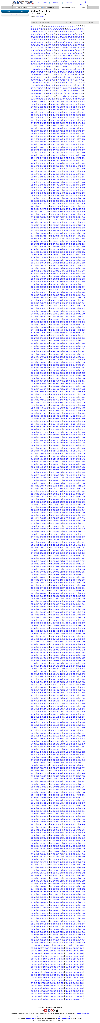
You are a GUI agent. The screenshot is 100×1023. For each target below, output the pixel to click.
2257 (64, 217)
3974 (64, 378)
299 (56, 45)
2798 (54, 268)
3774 (77, 359)
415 (37, 55)
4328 (54, 412)
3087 (54, 295)
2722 (83, 260)
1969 (67, 190)
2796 (48, 268)
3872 (64, 369)
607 (58, 69)
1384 (44, 136)
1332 (41, 131)
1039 (83, 103)
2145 (32, 208)
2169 (54, 209)
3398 (70, 324)
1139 (77, 112)
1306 (67, 128)
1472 (54, 144)
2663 (57, 255)
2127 (83, 205)
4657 (74, 442)
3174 (61, 303)
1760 (51, 171)
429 (74, 55)
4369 (77, 415)
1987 (70, 192)
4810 (74, 456)
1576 (61, 154)
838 (71, 87)
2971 (64, 284)
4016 (35, 383)
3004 (61, 287)
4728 (83, 448)
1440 (61, 141)
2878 (38, 276)
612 (71, 69)
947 (35, 96)
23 (77, 25)
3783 (51, 361)
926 (34, 95)
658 (84, 72)
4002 (44, 381)
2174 (70, 209)
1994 (38, 193)
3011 (83, 287)
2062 (38, 200)
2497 (70, 240)
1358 (70, 133)
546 (58, 64)
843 (31, 88)
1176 (32, 117)
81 (33, 29)
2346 (77, 225)
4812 (80, 456)
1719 (83, 166)
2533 (77, 243)
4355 (32, 415)
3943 (74, 375)
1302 (54, 128)
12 (54, 25)
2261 (77, 217)
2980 (38, 286)
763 (37, 82)
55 (33, 28)
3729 (41, 356)
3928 (80, 373)
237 (55, 41)
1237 (64, 122)
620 (37, 71)
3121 (54, 299)
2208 (70, 213)
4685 (54, 445)
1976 (35, 192)
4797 (32, 456)
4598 (48, 437)
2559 (51, 246)
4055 (51, 386)
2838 (74, 271)
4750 (44, 451)
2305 (54, 222)
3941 (67, 375)
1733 (74, 168)
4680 (38, 445)
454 (32, 58)
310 (31, 47)
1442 (67, 141)
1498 (83, 146)
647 (55, 72)
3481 (64, 332)
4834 (41, 459)
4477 (41, 426)
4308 (44, 410)
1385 (48, 136)
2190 (67, 211)
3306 (48, 316)
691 (63, 76)
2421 (44, 233)
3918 (48, 373)
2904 (67, 278)
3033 (44, 291)
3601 (67, 343)
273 (42, 44)
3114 (32, 299)
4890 (57, 464)
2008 (83, 193)
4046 (77, 385)
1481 (83, 144)
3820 (61, 364)
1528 (70, 149)
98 (68, 29)
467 (66, 58)
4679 (35, 445)
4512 (44, 429)
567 (60, 66)
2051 (57, 198)
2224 (67, 214)
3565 (61, 340)
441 (52, 56)
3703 (67, 353)
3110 (74, 297)
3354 (38, 321)
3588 (80, 342)
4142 (57, 394)
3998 (32, 381)
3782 (48, 361)
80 (31, 29)
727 (50, 79)
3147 (83, 300)
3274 (54, 313)
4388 (83, 416)
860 (76, 88)
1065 (57, 106)
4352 (77, 413)
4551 (61, 432)
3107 (64, 297)
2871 (70, 275)
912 (50, 93)
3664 (51, 350)
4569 (64, 434)
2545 (61, 244)
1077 (41, 107)
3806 (70, 362)
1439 (57, 141)
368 (76, 50)
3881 (38, 370)
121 (74, 31)
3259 (61, 311)
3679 (44, 351)
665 (48, 74)
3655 (77, 348)
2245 (80, 216)
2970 (61, 284)
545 (56, 64)
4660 (83, 442)
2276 (70, 219)
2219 (51, 214)
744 (40, 80)
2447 (74, 235)
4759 (74, 451)
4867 (38, 463)
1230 (41, 122)
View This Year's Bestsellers (14, 14)
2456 (48, 236)
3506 (35, 335)
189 (37, 37)
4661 (32, 443)
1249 (48, 123)
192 (45, 37)
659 (32, 74)
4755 (61, 451)
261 (64, 42)
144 (79, 33)
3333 (80, 318)
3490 (38, 334)
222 (69, 39)
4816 (38, 458)
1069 (70, 106)
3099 (38, 297)
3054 (57, 292)
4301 (77, 408)
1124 (83, 111)
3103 (51, 297)
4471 (77, 424)
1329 (32, 131)
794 (64, 84)
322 (63, 47)
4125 (57, 392)
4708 (74, 447)
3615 (57, 345)
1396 (83, 136)
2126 (80, 205)
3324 (51, 318)
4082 (83, 388)
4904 (48, 466)
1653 (35, 162)
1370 (54, 135)
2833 (57, 271)
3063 (32, 294)
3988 (54, 380)
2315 (32, 224)
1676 (54, 163)
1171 (70, 115)
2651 (74, 254)
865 (35, 90)
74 (72, 28)
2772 (80, 265)
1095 (44, 109)
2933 (51, 281)
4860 (70, 461)
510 (71, 61)
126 (32, 33)
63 (50, 28)
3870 (57, 369)
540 (43, 64)
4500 (61, 428)
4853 (48, 461)
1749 (70, 169)
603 (47, 69)
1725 (48, 168)
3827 (83, 364)
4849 (35, 461)
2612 (57, 251)
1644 (61, 160)
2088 (67, 201)
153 (50, 34)
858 (71, 88)
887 (39, 91)
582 (45, 68)
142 (74, 33)
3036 (54, 291)
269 (31, 44)
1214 (44, 120)
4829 (80, 458)
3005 (64, 287)
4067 (35, 388)
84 (39, 29)
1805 (32, 176)
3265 (80, 311)
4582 (51, 436)
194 (50, 37)
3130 (83, 299)
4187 (38, 399)
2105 (67, 203)
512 (77, 61)
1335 (51, 131)
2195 (83, 211)
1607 (51, 157)
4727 (80, 448)
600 (39, 69)
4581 (48, 436)
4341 (41, 413)
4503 (70, 428)
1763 (61, 171)
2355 (51, 227)
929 (42, 95)
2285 (44, 221)
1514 (80, 147)
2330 (80, 224)
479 (45, 60)
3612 (48, 345)
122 (76, 31)
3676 (35, 351)
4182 (77, 397)
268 (82, 42)
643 (45, 72)
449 (74, 56)
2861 (38, 275)
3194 (70, 305)
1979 (44, 192)
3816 (48, 364)
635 (77, 71)
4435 (70, 421)
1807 (38, 176)
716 (74, 77)
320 (58, 47)
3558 (38, 340)
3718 (61, 354)
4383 (67, 416)
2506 (44, 241)
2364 (80, 227)
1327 (80, 130)
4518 (64, 429)
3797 (41, 362)
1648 (74, 160)
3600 (64, 343)
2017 (57, 195)
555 (82, 64)
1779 (57, 173)
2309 (67, 222)
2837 (70, 271)
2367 (35, 228)
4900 (35, 466)
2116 (48, 205)
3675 (32, 351)
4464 (54, 424)
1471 (51, 144)
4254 (35, 405)
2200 (44, 213)
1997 (48, 193)
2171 (61, 209)
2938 (67, 281)
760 (82, 80)
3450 (74, 329)
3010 (80, 287)
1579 (70, 154)
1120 (70, 111)
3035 (51, 291)
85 (41, 29)
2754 (77, 263)
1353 (54, 133)
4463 (51, 424)
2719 (74, 260)
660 (35, 74)
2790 (83, 267)
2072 (70, 200)
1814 (61, 176)
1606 (48, 157)
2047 (44, 198)
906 (35, 93)
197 (58, 37)
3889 (64, 370)
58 (39, 28)
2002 (64, 193)
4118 (35, 392)
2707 (35, 260)
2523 (44, 243)
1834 (70, 177)
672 (66, 74)
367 (74, 50)
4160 (61, 396)
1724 (44, 168)
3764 (44, 359)
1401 (44, 138)
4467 (64, 424)
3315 (77, 316)
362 (60, 50)
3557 (35, 340)
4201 (83, 399)
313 (39, 47)
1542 (61, 150)
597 (31, 69)
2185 (51, 211)
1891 (35, 184)
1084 (64, 107)
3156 (57, 302)
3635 (67, 346)
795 (66, 84)
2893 (32, 278)
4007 (61, 381)
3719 (64, 354)
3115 (35, 299)
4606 (74, 437)
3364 (70, 321)
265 (74, 42)
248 (84, 41)
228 (31, 41)
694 (71, 76)
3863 (35, 369)
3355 (41, 321)
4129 (70, 392)
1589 (48, 155)
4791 (67, 455)
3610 (41, 345)
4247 (67, 404)
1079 (48, 107)
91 (53, 29)
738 (79, 79)
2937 (64, 281)
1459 (67, 142)
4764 (35, 453)
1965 (54, 190)
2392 (61, 230)
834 (61, 87)
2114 (41, 205)
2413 (74, 232)
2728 (48, 262)
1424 (64, 139)
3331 (74, 318)
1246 (38, 123)
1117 (61, 111)
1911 (44, 185)
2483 (80, 238)
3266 (83, 311)
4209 (54, 400)
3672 (77, 350)
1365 (38, 135)
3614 (54, 345)
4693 (80, 445)
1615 (77, 157)
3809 (80, 362)
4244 (57, 404)
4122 (48, 392)
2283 (38, 221)
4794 (77, 455)
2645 (54, 254)
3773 (74, 359)
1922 (80, 185)
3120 (51, 299)
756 (71, 80)
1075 (35, 107)
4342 (44, 413)
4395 (51, 418)
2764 (54, 265)
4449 (61, 423)
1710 (54, 166)
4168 (32, 397)
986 (84, 98)
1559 (61, 152)
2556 (41, 246)
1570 (41, 154)
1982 (54, 192)
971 (45, 98)
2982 (44, 286)
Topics (21, 11)
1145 (41, 114)
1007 (35, 101)
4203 (35, 400)
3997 (83, 380)
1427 (74, 139)
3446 (61, 329)
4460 (41, 424)
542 (48, 64)
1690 (44, 165)
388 (74, 52)
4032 (32, 385)
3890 (67, 370)
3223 (54, 308)
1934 (64, 187)
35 (47, 26)
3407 (44, 326)
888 (42, 91)
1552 (38, 152)
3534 (70, 337)
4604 (67, 437)
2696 (54, 259)
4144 (64, 394)
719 (82, 77)
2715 (61, 260)
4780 (32, 455)
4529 (44, 431)
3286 (38, 314)
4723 (67, 448)
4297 (64, 408)
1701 (80, 165)
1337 (57, 131)
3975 (67, 378)
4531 (51, 431)
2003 (67, 193)
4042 (64, 385)
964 (79, 96)
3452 (80, 329)
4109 (61, 391)
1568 (35, 154)
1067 (64, 106)
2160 (80, 208)
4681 (41, 445)
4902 (41, 466)
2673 (35, 257)
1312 (32, 130)
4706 (67, 447)
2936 (61, 281)
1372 (61, 135)
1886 (74, 182)
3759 (83, 357)
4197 (70, 399)
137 (61, 33)
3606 (83, 343)
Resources (55, 2)
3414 (67, 326)
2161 (83, 208)
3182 (32, 305)
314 (42, 47)
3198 (83, 305)
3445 (57, 329)
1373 (64, 135)
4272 (38, 407)
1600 (83, 155)
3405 (38, 326)
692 (66, 76)
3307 (51, 316)
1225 (80, 120)
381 (56, 52)
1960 (38, 190)
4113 (74, 391)
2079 (38, 201)
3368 (83, 321)
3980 (83, 378)
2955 (67, 283)
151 (45, 34)
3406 (41, 326)
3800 (51, 362)
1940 (83, 187)
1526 (64, 149)
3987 (51, 380)
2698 (61, 259)
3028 (83, 289)
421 (53, 55)
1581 (77, 154)
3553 (77, 338)
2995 (32, 287)
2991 (74, 286)
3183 (35, 305)
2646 (57, 254)
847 (42, 88)
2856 (77, 273)
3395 (61, 324)
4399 (64, 418)
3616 (61, 345)
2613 (61, 251)
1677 (57, 163)
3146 (80, 300)
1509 (64, 147)
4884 (38, 464)
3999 (35, 381)
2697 (57, 259)
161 (71, 34)
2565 (70, 246)
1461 (74, 142)
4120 (41, 392)
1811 (51, 176)
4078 (70, 388)
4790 (64, 455)
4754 (57, 451)
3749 (51, 357)
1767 (74, 171)
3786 (61, 361)
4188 (41, 399)
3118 (44, 299)
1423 (61, 139)
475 (34, 60)
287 (79, 44)
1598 (77, 155)
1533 (32, 150)
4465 (57, 424)
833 (58, 87)
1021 (80, 101)
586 (56, 68)
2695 (51, 259)
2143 (80, 206)
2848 (51, 273)
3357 (48, 321)
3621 (77, 345)
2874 (80, 275)
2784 (64, 267)
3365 (74, 321)
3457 (41, 330)
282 (66, 44)
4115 (80, 391)
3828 (32, 365)
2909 (83, 278)
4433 (64, 421)
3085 (48, 295)
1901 (67, 184)
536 (32, 64)
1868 (70, 181)
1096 (48, 109)
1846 (54, 179)
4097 (77, 389)
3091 (67, 295)
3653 (70, 348)
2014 (48, 195)
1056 (83, 104)
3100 (41, 297)
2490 (48, 240)
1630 (70, 158)
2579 (61, 248)
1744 (54, 169)
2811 (41, 270)
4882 (32, 464)
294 (43, 45)
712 (64, 77)
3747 (44, 357)
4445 (48, 423)
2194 (80, 211)
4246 (64, 404)
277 (52, 44)
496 (35, 61)
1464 (83, 142)
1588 (44, 155)
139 (66, 33)
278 (55, 44)
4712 (32, 448)
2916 (51, 279)
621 (40, 71)
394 (37, 53)
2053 (64, 198)
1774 (41, 173)
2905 (70, 278)
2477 (61, 238)
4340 (38, 413)
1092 (35, 109)
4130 (74, 392)
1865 (61, 181)
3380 (67, 322)
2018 (61, 195)
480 (47, 60)
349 (79, 49)
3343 (57, 319)
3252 (38, 311)
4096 (74, 389)
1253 (61, 123)
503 (53, 61)
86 (43, 29)
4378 (51, 416)
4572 (74, 434)
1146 (44, 114)
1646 (67, 160)
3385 (83, 322)
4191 (51, 399)
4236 (32, 404)
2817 (61, 270)
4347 (61, 413)
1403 (51, 138)
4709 (77, 447)
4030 (80, 383)
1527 (67, 149)
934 (55, 95)
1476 (67, 144)
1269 (57, 125)
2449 (80, 235)
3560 (44, 340)
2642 (44, 254)
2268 (44, 219)
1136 (67, 112)
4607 (77, 437)
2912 (38, 279)
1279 (35, 127)
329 (81, 47)
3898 (38, 372)
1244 (32, 123)
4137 (41, 394)
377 (45, 52)
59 (42, 28)
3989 (57, 380)
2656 (35, 255)
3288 (44, 314)
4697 (38, 447)
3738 (70, 356)
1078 (44, 107)
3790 (74, 361)
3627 (41, 346)
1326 (77, 130)
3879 (32, 370)
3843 (80, 365)
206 (81, 37)
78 (80, 28)
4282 (70, 407)
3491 (41, 334)
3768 (57, 359)
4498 (54, 428)
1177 (35, 117)
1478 (74, 144)
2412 (70, 232)
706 (48, 77)
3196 (77, 305)
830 (50, 87)
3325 (54, 318)
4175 (54, 397)
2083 (51, 201)
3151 (41, 302)
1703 (32, 166)
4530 (48, 431)
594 (77, 68)
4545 (41, 432)
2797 (51, 268)
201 (68, 37)
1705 (38, 166)
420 (50, 55)
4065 (83, 386)
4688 (64, 445)
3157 (61, 302)
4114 (77, 391)
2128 (32, 206)
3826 (80, 364)
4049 (32, 386)
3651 (64, 348)
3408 (48, 326)
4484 (64, 426)
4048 (83, 385)
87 (45, 29)
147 (34, 34)
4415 (61, 420)
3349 (77, 319)
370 (81, 50)
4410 (44, 420)
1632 (77, 158)
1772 (35, 173)
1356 (64, 133)
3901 (48, 372)
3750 (54, 357)
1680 (67, 163)
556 (31, 66)
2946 (38, 283)
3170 (48, 303)
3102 (48, 297)
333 (37, 49)
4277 (54, 407)
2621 (32, 252)
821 (81, 85)
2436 (38, 235)
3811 (32, 364)
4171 (41, 397)
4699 (44, 447)
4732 (41, 450)
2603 (83, 249)
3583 (64, 342)
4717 (48, 448)
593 (74, 68)
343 (64, 49)
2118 (54, 205)
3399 (74, 324)
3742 (83, 356)
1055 (80, 104)
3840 (70, 365)
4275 (48, 407)
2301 (41, 222)
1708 (48, 166)
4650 (51, 442)
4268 (80, 405)
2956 (70, 283)
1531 (80, 149)
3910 (77, 372)
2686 (77, 257)
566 (58, 66)
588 (61, 68)
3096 (83, 295)
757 (74, 80)
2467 (83, 236)
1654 (38, 162)
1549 (83, 150)
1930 (51, 187)
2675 (41, 257)
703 (40, 77)
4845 (77, 459)
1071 (77, 106)
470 (74, 58)
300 (58, 45)
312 (37, 47)
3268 (35, 313)
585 (53, 68)
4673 (70, 443)
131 (45, 33)
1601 (32, 157)
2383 (32, 230)
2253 (51, 217)
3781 (44, 361)
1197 (44, 119)
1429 (80, 139)
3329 (67, 318)
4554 (70, 432)
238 (58, 41)
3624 (32, 346)
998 (61, 99)
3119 (48, 299)
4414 (57, 420)
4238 (38, 404)
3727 (35, 356)
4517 (61, 429)
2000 (57, 193)
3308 (54, 316)
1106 (80, 109)
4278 (57, 407)
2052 (61, 198)
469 (71, 58)
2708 (38, 260)
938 (66, 95)
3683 (57, 351)
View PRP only (40, 16)
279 (58, 44)
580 (40, 68)
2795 (44, 268)
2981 (41, 286)
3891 (70, 370)
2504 (38, 241)
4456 (83, 423)
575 (81, 66)
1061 (44, 106)
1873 (32, 182)
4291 (44, 408)
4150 (83, 394)
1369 (51, 135)
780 (81, 82)
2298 (32, 222)
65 (54, 28)
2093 (83, 201)
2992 (77, 286)
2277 (74, 219)
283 (68, 44)
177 (58, 36)
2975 (77, 284)
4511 (41, 429)
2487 (38, 240)
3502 (77, 334)
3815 (44, 364)
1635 (32, 160)
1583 (83, 154)
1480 (80, 144)
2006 (77, 193)
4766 (41, 453)
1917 (64, 185)
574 (79, 66)
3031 (38, 291)
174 (50, 36)
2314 (83, 222)
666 (50, 74)
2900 (54, 278)
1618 (32, 158)
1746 (61, 169)
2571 (35, 248)
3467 (74, 330)
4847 (83, 459)
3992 (67, 380)
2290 (61, 221)
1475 (64, 144)
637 (82, 71)
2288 (54, 221)
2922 (70, 279)
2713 (54, 260)
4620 (64, 439)
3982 (35, 380)
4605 (70, 437)
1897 (54, 184)
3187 (48, 305)
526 (60, 63)
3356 (44, 321)
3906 (64, 372)
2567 (77, 246)
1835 (74, 177)
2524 (48, 243)
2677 (48, 257)
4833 (38, 459)
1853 (77, 179)
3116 (38, 299)
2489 (44, 240)
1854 (80, 179)
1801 (74, 174)
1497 (80, 146)
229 (34, 41)
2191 (70, 211)
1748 (67, 169)
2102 (57, 203)
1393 (74, 136)
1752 (80, 169)
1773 (38, 173)
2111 (32, 205)
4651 (54, 442)
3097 (32, 297)
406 (68, 53)
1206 (74, 119)
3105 (57, 297)
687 (52, 76)
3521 (83, 335)
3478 (54, 332)
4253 (32, 405)
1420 (51, 139)
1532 (83, 149)
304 (69, 45)
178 (61, 36)
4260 (54, 405)
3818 (54, 364)
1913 (51, 185)
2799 (57, 268)
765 (42, 82)
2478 (64, 238)
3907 (67, 372)
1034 (67, 103)
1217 (54, 120)
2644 (51, 254)
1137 (70, 112)
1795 (54, 174)
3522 (32, 337)
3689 (77, 351)
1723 (41, 168)
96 (64, 29)
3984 (41, 380)
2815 (54, 270)
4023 (57, 383)
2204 (57, 213)
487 (66, 60)
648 (58, 72)
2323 (57, 224)
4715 (41, 448)
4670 (61, 443)
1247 (41, 123)
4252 (83, 404)
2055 (70, 198)
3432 (70, 327)
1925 (35, 187)
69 (62, 28)
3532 (64, 337)
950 (43, 96)
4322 (35, 412)
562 (47, 66)
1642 (54, 160)
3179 (77, 303)
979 (66, 98)
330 (84, 47)
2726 (41, 262)
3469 (80, 330)
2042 (83, 197)
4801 (44, 456)
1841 (38, 179)
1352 (51, 133)
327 (76, 47)
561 (45, 66)
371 (84, 50)
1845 (51, 179)
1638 (41, 160)
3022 (64, 289)
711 (61, 77)
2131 (41, 206)
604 (50, 69)
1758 (44, 171)
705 (45, 77)
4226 (54, 402)
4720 (57, 448)
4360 (48, 415)
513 (79, 61)
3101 (44, 297)
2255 (57, 217)
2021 (70, 195)
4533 (57, 431)
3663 (48, 350)
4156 (48, 396)
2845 (41, 273)
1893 (41, 184)
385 (66, 52)
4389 (32, 418)
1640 (48, 160)
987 (32, 99)
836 (66, 87)
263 (69, 42)
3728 (38, 356)
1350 (44, 133)
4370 (80, 415)
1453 (48, 142)
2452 (35, 236)
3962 (80, 377)
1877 (44, 182)
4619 (61, 439)
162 (74, 34)
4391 (38, 418)
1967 (61, 190)
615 (79, 69)
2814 (51, 270)
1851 (70, 179)
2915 (48, 279)
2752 (70, 263)
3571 (80, 340)
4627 (32, 440)
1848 (61, 179)
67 (58, 28)
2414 (77, 232)
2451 (32, 236)
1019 (74, 101)
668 (56, 74)
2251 (44, 217)
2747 (54, 263)
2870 (67, 275)
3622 (80, 345)
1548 (80, 150)
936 (60, 95)
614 (76, 69)
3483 (70, 332)
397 (45, 53)
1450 (38, 142)
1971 (74, 190)
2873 (77, 275)
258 (56, 42)
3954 (54, 377)
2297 (83, 221)
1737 (32, 169)
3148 (32, 302)
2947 (41, 283)
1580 (74, 154)
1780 (61, 173)
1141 (83, 112)
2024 (80, 195)
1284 (51, 127)
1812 (54, 176)
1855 (83, 179)
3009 (77, 287)
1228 (35, 122)
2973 (70, 284)
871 (50, 90)
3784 (54, 361)
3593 (41, 343)
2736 (74, 262)
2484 (83, 238)
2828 (41, 271)
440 (50, 56)
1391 (67, 136)
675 (74, 74)
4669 (57, 443)
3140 (61, 300)
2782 (57, 267)
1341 (70, 131)
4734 (48, 450)
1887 (77, 182)
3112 (80, 297)
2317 (38, 224)
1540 (54, 150)
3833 (48, 365)
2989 (67, 286)
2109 (80, 203)
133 (50, 33)
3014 (38, 289)
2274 (64, 219)
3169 (44, 303)
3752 (61, 357)
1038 (80, 103)
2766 (61, 265)
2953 (61, 283)
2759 (38, 265)
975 (55, 98)
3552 (74, 338)
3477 (51, 332)
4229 (64, 402)
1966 (57, 190)
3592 (38, 343)
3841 (74, 365)
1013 (54, 101)
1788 (32, 174)
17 (65, 25)
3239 (51, 310)
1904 (77, 184)
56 (35, 28)
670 (61, 74)
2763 (51, 265)
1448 (32, 142)
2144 (83, 206)
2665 (64, 255)
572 (74, 66)
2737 (77, 262)
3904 (57, 372)
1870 (77, 181)
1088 (77, 107)
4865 (32, 463)
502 (50, 61)
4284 (77, 407)
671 (64, 74)
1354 (57, 133)
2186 (54, 211)
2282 (35, 221)
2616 (70, 251)
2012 (41, 195)
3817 (51, 364)
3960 (74, 377)
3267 (32, 313)
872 (53, 90)
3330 (70, 318)
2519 (32, 243)
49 (76, 26)
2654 (83, 254)
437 (42, 56)
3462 (57, 330)
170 (40, 36)
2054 (67, 198)
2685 (74, 257)
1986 (67, 192)
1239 (70, 122)
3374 (48, 322)
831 (53, 87)
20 (71, 25)
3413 (64, 326)
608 (60, 69)
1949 (57, 189)
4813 (83, 456)
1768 (77, 171)
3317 (83, 316)
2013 (44, 195)
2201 (48, 213)
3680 (48, 351)
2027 (35, 197)
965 (82, 96)
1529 (74, 149)
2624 (41, 252)
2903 (64, 278)
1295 (32, 128)
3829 (35, 365)
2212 (83, 213)
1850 (67, 179)
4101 (35, 391)
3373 (44, 322)
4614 (44, 439)
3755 (70, 357)
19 (69, 25)
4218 (83, 400)
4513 (48, 429)
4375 (41, 416)
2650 (70, 254)
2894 (35, 278)
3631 (54, 346)
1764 (64, 171)
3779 (38, 361)
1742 (48, 169)
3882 (41, 370)
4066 (32, 388)
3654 (74, 348)
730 (58, 79)
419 (48, 55)
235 (50, 41)
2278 (77, 219)
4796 (83, 455)
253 (43, 42)
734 (68, 79)
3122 (57, 299)
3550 (67, 338)
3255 (48, 311)
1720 (32, 168)
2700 (67, 259)
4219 (32, 402)
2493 (57, 240)
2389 (51, 230)
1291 (74, 127)
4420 (77, 420)
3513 (57, 335)
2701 (70, 259)
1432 (35, 141)
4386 (77, 416)
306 (74, 45)
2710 (44, 260)
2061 (35, 200)
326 (74, 47)
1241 (77, 122)
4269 (83, 405)
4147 (74, 394)
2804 (74, 268)
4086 (41, 389)
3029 (32, 291)
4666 (48, 443)
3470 (83, 330)
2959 (80, 283)
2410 (64, 232)
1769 (80, 171)
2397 (77, 230)
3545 (51, 338)
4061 (70, 386)
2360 (67, 227)
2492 (54, 240)
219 (61, 39)
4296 (61, 408)
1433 (38, 141)
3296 (70, 314)
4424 (35, 421)
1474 (61, 144)
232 (42, 41)
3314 (74, 316)
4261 (57, 405)
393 (34, 53)
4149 (80, 394)
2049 (51, 198)
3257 (54, 311)
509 (69, 61)
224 (74, 39)
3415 (70, 326)
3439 (38, 329)
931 (47, 95)
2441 (54, 235)
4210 (57, 400)
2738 (80, 262)
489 (71, 60)
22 (75, 25)
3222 (51, 308)
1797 (61, 174)
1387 (54, 136)
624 (48, 71)
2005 (74, 193)
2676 (44, 257)
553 (77, 64)
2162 (32, 209)
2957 (74, 283)
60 (44, 28)
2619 (80, 251)
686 (50, 76)
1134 (61, 112)
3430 (64, 327)
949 (40, 96)
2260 (74, 217)
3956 (61, 377)
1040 (32, 104)
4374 (38, 416)
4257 (44, 405)
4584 (57, 436)
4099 (83, 389)
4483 (61, 426)
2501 (83, 240)
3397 (67, 324)
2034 (57, 197)
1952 (67, 189)
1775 (44, 173)
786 (43, 84)
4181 (74, 397)
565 (55, 66)
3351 (83, 319)
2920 (64, 279)
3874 (70, 369)
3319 (35, 318)
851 (52, 88)
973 (50, 98)
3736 (64, 356)
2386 (41, 230)
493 (81, 60)
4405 (83, 418)
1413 (83, 138)
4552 (64, 432)
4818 (44, 458)
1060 (41, 106)
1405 (57, 138)
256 (50, 42)
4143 (61, 394)
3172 (54, 303)
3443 (51, 329)
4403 (77, 418)
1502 (41, 147)
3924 (67, 373)
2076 (83, 200)
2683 (67, 257)
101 (75, 29)
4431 (57, 421)
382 (58, 52)
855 (63, 88)
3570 (77, 340)
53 (84, 26)
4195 (64, 399)
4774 (67, 453)
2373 (54, 228)
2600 (74, 249)
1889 (83, 182)
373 (35, 52)
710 (58, 77)
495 (32, 61)
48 (74, 26)
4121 (44, 392)
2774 (32, 267)
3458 (44, 330)
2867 (57, 275)
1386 (51, 136)
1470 (48, 144)
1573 (51, 154)
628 (58, 71)
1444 (74, 141)
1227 (32, 122)
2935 (57, 281)
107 (37, 31)
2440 (51, 235)
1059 (38, 106)
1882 (61, 182)
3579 (51, 342)
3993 (70, 380)
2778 (44, 267)
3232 (83, 308)
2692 (41, 259)
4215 (74, 400)
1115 (54, 111)
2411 (67, 232)
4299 (70, 408)
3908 (70, 372)
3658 (32, 350)
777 (74, 82)
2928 (35, 281)
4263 (64, 405)
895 (60, 91)
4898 (83, 464)
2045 (38, 198)
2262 (80, 217)
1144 (38, 114)
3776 (83, 359)
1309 (77, 128)
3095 (80, 295)
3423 (41, 327)
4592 (83, 436)
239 (60, 41)
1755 (35, 171)
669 (58, 74)
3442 (48, 329)
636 (79, 71)
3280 (74, 313)
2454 (41, 236)
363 (63, 50)
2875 (83, 275)
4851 (41, 461)
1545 (70, 150)
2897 (44, 278)
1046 (51, 104)
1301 (51, 128)
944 (81, 95)
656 (79, 72)
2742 (38, 263)
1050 (64, 104)
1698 (70, 165)
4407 (35, 420)
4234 (80, 402)
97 (66, 29)
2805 (77, 268)
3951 (44, 377)
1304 (61, 128)
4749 (41, 451)
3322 (44, 318)
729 (55, 79)
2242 (70, 216)
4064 (80, 386)
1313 (35, 130)
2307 (61, 222)
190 (39, 37)
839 (74, 87)
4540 (80, 431)
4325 (44, 412)
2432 (80, 233)
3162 (77, 302)
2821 (74, 270)
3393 (54, 324)
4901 (38, 466)
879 (71, 90)
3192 (64, 305)
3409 (51, 326)
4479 (48, 426)
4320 (83, 410)
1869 (74, 181)
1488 (51, 146)
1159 (32, 115)
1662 (64, 162)
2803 (70, 268)
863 (84, 88)
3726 (32, 356)
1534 (35, 150)
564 (52, 66)
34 (45, 26)
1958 (32, 190)
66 (56, 28)
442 (55, 56)
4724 (70, 448)
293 (40, 45)
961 (71, 96)
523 (52, 63)
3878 (83, 369)
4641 (77, 440)
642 (42, 72)
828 (45, 87)
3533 (67, 337)
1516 (32, 149)
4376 (44, 416)
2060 (32, 200)
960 (69, 96)
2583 (74, 248)
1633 (80, 158)
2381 (80, 228)
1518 (38, 149)
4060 (67, 386)
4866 (35, 463)
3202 (41, 306)
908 (40, 93)
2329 (77, 224)
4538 (74, 431)
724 (42, 79)
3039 (64, 291)
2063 (41, 200)
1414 (32, 139)
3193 (67, 305)
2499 (77, 240)
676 (77, 74)
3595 (48, 343)
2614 (64, 251)
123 (79, 31)
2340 (57, 225)
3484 (74, 332)
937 (63, 95)
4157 (51, 396)
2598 (67, 249)
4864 (83, 461)
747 (48, 80)
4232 (74, 402)
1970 (70, 190)
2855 (74, 273)
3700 (57, 353)
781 (84, 82)
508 (66, 61)
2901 (57, 278)
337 (48, 49)
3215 (83, 306)
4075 (61, 388)
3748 (48, 357)
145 (82, 33)
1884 (67, 182)
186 (82, 36)
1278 (32, 127)
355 (42, 50)
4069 (41, 388)
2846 (44, 273)
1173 (77, 115)
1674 (48, 163)
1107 (83, 109)
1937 (74, 187)
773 (63, 82)
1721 (35, 168)
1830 (57, 177)
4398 (61, 418)
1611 (64, 157)
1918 (67, 185)
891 (50, 91)
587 (58, 68)
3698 (51, 353)
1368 (48, 135)
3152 (44, 302)
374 (37, 52)
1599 (80, 155)
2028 (38, 197)
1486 (44, 146)
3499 (67, 334)
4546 (44, 432)
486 (63, 60)
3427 (54, 327)
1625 (54, 158)
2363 (77, 227)
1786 (80, 173)
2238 (57, 216)
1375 (70, 135)
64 (52, 28)
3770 (64, 359)
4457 (32, 424)
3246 (74, 310)
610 (66, 69)
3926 (74, 373)
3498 (64, 334)
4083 (32, 389)
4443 (41, 423)
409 (76, 53)
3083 (41, 295)
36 (49, 26)
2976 (80, 284)
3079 (83, 294)
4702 (54, 447)
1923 (83, 185)
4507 (83, 428)
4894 (70, 464)
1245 (35, 123)
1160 (35, 115)
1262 (35, 125)
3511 (51, 335)
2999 (44, 287)
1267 (51, 125)
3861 (83, 367)
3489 (35, 334)
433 (31, 56)
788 (48, 84)
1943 (38, 189)
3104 (54, 297)
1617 (83, 157)
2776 (38, 267)
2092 (80, 201)
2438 (44, 235)
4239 (41, 404)
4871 (51, 463)
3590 (32, 343)
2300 (38, 222)
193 (47, 37)
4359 (44, 415)
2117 (51, 205)
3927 (77, 373)
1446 (80, 141)
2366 (32, 228)
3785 (57, 361)
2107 (74, 203)
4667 (51, 443)
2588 (35, 249)
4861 (74, 461)
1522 (51, 149)
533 (79, 63)
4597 (44, 437)
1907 (32, 185)
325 (71, 47)
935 (58, 95)
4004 (51, 381)
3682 (54, 351)
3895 (83, 370)
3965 (35, 378)
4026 (67, 383)
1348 (38, 133)
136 (58, 33)
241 (66, 41)
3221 (48, 308)
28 (33, 26)
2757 (32, 265)
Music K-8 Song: (72, 7)
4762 (83, 451)
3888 (61, 370)
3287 (41, 314)
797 (71, 84)
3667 (61, 350)
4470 (74, 424)
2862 (41, 275)
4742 (74, 450)
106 (34, 31)
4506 (80, 428)
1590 (51, 155)
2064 (44, 200)
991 (43, 99)
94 (59, 29)
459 (45, 58)
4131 (77, 392)
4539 (77, 431)
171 (43, 36)
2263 (83, 217)
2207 (67, 213)
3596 (51, 343)
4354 (83, 413)
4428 (48, 421)
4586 (64, 436)
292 (37, 45)
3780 (41, 361)
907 (37, 93)
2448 (77, 235)
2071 (67, 200)
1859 (41, 181)
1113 (48, 111)
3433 (74, 327)
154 (52, 34)
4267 (77, 405)
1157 (80, 114)
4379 (54, 416)
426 (66, 55)
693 (68, 76)
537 (35, 64)
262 (66, 42)
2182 (41, 211)
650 (63, 72)
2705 (83, 259)
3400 (77, 324)
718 (79, 77)
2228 (80, 214)
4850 (38, 461)
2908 (80, 278)
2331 (83, 224)
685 (47, 76)
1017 (67, 101)
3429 (61, 327)
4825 (67, 458)
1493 (67, 146)
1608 (54, 157)
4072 (51, 388)
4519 (67, 429)
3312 (67, 316)
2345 (74, 225)
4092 (61, 389)
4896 (77, 464)
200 (66, 37)
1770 (83, 171)
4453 (74, 423)
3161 (74, 302)
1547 (77, 150)
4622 (70, 439)
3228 (70, 308)
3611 (44, 345)
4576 (32, 436)
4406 (32, 420)
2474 (51, 238)
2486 (35, 240)
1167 (57, 115)
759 (79, 80)
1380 (32, 136)
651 (66, 72)
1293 (80, 127)
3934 (44, 375)
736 (74, 79)
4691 (74, 445)
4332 (67, 412)
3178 (74, 303)
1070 (74, 106)
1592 (57, 155)
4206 (44, 400)
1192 (83, 117)
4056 (54, 386)
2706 (32, 260)
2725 (38, 262)
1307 (70, 128)
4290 (41, 408)
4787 (54, 455)
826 (40, 87)
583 (48, 68)
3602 (70, 343)
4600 (54, 437)
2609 (48, 251)
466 (64, 58)
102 (78, 29)
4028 (74, 383)
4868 (41, 463)
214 (48, 39)
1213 (41, 120)
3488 (32, 334)
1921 (77, 185)
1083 (61, 107)
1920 (74, 185)
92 (55, 29)
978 (63, 98)
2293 (70, 221)
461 (50, 58)
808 (47, 85)
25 (81, 25)
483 (55, 60)
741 (32, 80)
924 (82, 93)
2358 (61, 227)
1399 (38, 138)
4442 (38, 423)
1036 (74, 103)
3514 (61, 335)
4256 (41, 405)
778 (76, 82)
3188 (51, 305)
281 (63, 44)
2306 (57, 222)
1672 (41, 163)
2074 (77, 200)
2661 (51, 255)
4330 (61, 412)
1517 (35, 149)
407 (71, 53)
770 (55, 82)
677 (79, 74)
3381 (70, 322)
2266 (38, 219)
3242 (61, 310)
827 (43, 87)
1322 (64, 130)
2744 (44, 263)
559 (39, 66)
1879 (51, 182)
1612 (67, 157)
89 (49, 29)
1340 (67, 131)
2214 (35, 214)
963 (77, 96)
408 (74, 53)
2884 (57, 276)
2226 (74, 214)
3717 (57, 354)
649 (60, 72)
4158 (54, 396)
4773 (64, 453)
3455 (35, 330)
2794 (41, 268)
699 (84, 76)
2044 (35, 198)
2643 (48, 254)
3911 (80, 372)
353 (37, 50)
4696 (35, 447)
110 (45, 31)
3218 (38, 308)
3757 (77, 357)
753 (64, 80)
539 (40, 64)
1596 (70, 155)
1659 (54, 162)
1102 (67, 109)
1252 (57, 123)
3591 (35, 343)
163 (76, 34)
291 (35, 45)
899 (71, 91)
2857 (80, 273)
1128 (41, 112)
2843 (35, 273)
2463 (70, 236)
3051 (48, 292)
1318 (51, 130)
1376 (74, 135)
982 (74, 98)
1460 (70, 142)
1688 (38, 165)
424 (61, 55)
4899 (32, 466)
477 (39, 60)
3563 (54, 340)
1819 (77, 176)
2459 (57, 236)
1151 (61, 114)
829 (48, 87)
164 (79, 34)
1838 (83, 177)
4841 (64, 459)
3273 (51, 313)
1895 (48, 184)
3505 (32, 335)
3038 (61, 291)
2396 (74, 230)
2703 (77, 259)
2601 (77, 249)
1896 (51, 184)
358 (50, 50)
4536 (67, 431)
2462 (67, 236)
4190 (48, 399)
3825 (77, 364)
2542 (51, 244)
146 (31, 34)
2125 (77, 205)
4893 (67, 464)
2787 (74, 267)
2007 (80, 193)
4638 (67, 440)
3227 (67, 308)
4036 (44, 385)
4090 (54, 389)
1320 (57, 130)
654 (74, 72)
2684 (70, 257)
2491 (51, 240)
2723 (32, 262)
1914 (54, 185)
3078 (80, 294)
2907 (77, 278)
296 (48, 45)
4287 (32, 408)
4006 (57, 381)
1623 (48, 158)
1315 (41, 130)
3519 (77, 335)
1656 (44, 162)
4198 (74, 399)
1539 (51, 150)
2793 (38, 268)
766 (45, 82)
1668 (83, 162)
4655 (67, 442)
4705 (64, 447)
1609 (57, 157)
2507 (48, 241)
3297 (74, 314)
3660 (38, 350)
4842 (67, 459)
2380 (77, 228)
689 (58, 76)
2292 (67, 221)
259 (58, 42)
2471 (41, 238)
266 (77, 42)
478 (42, 60)
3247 (77, 310)
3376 (54, 322)
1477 (70, 144)
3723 (77, 354)
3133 (38, 300)
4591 (80, 436)
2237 (54, 216)
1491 (61, 146)
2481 (74, 238)
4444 (44, 423)
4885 (41, 464)
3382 (74, 322)
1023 (32, 103)
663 (43, 74)
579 (37, 68)
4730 (35, 450)
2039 (74, 197)
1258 (77, 123)
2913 (41, 279)
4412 (51, 420)
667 (53, 74)
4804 (54, 456)
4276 (51, 407)
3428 (57, 327)
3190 (57, 305)
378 (48, 52)
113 (52, 31)
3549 (64, 338)
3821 (64, 364)
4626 (83, 439)
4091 (57, 389)
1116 (57, 111)
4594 (35, 437)
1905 (80, 184)
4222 (41, 402)
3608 (35, 345)
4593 (32, 437)
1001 (70, 99)
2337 (48, 225)
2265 (35, 219)
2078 (35, 201)
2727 (44, 262)
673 (69, 74)
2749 (61, 263)
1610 (61, 157)
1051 (67, 104)
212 (43, 39)
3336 (35, 319)
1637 (38, 160)
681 (37, 76)
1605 (44, 157)
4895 (74, 464)
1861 (48, 181)
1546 (74, 150)
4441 (35, 423)
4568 (61, 434)
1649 (77, 160)
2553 (32, 246)
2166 (44, 209)
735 (71, 79)
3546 (54, 338)
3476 (48, 332)
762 (34, 82)
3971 (54, 378)
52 (82, 26)
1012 (51, 101)
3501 (74, 334)
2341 (61, 225)
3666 (57, 350)
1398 (35, 138)
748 (50, 80)
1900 (64, 184)
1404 (54, 138)
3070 (54, 294)
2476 (57, 238)
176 (56, 36)
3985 (44, 380)
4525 (32, 431)
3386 (32, 324)
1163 (44, 115)
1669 (32, 163)
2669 (77, 255)
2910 (32, 279)
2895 (38, 278)
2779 (48, 267)
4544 (38, 432)
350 (82, 49)
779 (79, 82)
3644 (41, 348)
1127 (38, 112)
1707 (44, 166)
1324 (70, 130)
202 (71, 37)
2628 (54, 252)
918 (66, 93)
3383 (77, 322)
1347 (35, 133)
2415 (80, 232)
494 (84, 60)
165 (81, 34)
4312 (57, 410)
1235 (57, 122)
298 (53, 45)
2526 (54, 243)
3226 (64, 308)
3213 (77, 306)
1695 (61, 165)
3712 (41, 354)
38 (53, 26)
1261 (32, 125)
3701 (61, 353)
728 (52, 79)
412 (84, 53)
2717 (67, 260)
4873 (57, 463)
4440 (32, 423)
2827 (38, 271)
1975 (32, 192)
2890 (77, 276)
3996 (80, 380)
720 (31, 79)
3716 (54, 354)
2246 (83, 216)
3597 (54, 343)
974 (52, 98)
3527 (48, 337)
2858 (83, 273)
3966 (38, 378)
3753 (64, 357)
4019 (44, 383)
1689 (41, 165)
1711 (57, 166)
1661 (61, 162)
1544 (67, 150)
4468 (67, 424)
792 (58, 84)
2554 (35, 246)
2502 (32, 241)
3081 (35, 295)
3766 (51, 359)
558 (37, 66)
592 (71, 68)
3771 (67, 359)
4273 (41, 407)
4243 (54, 404)
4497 (51, 428)
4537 (70, 431)
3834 (51, 365)
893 (55, 91)
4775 (70, 453)
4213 (67, 400)
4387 (80, 416)
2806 (80, 268)
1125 (32, 112)
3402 (83, 324)
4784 (44, 455)
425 (64, 55)
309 (82, 45)
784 (37, 84)
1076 (38, 107)
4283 (74, 407)
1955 (77, 189)
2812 (44, 270)
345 (69, 49)
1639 (44, 160)
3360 (57, 321)
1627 (61, 158)
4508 (32, 429)
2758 (35, 265)
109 (42, 31)
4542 (32, 432)
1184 (57, 117)
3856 (67, 367)
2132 (44, 206)
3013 (35, 289)
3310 (61, 316)
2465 (77, 236)
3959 (70, 377)
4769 (51, 453)
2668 (74, 255)
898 (68, 91)
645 (50, 72)
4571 (70, 434)
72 (68, 28)
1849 (64, 179)
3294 (64, 314)
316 (47, 47)
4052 (41, 386)
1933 (61, 187)
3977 (74, 378)
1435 (44, 141)
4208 (51, 400)
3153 (48, 302)
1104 (74, 109)
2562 (61, 246)
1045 (48, 104)
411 (81, 53)
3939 (61, 375)
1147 (48, 114)
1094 (41, 109)
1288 (64, 127)
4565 (51, 434)
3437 (32, 329)
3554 (80, 338)
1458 (64, 142)
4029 (77, 383)
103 (80, 29)
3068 (48, 294)
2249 (38, 217)
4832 (35, 459)
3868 (51, 369)
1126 (35, 112)
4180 (70, 397)
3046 (32, 292)
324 (68, 47)
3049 (41, 292)
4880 (80, 463)
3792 (80, 361)
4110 (64, 391)
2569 (83, 246)
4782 (38, 455)
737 (76, 79)
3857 (70, 367)
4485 (67, 426)
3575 (38, 342)
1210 (32, 120)
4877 (70, 463)
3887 (57, 370)
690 (60, 76)
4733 (44, 450)
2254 (54, 217)
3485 (77, 332)
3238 (48, 310)
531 (74, 63)
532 (76, 63)
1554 (44, 152)
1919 (70, 185)
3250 (32, 311)
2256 (61, 217)
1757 (41, 171)
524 (55, 63)
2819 (67, 270)
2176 (77, 209)
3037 (57, 291)
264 (71, 42)
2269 (48, 219)
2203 (54, 213)
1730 (64, 168)
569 (66, 66)
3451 (77, 329)
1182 (51, 117)
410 (79, 53)
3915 (38, 373)
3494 (51, 334)
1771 (32, 173)
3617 (64, 345)
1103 (70, 109)
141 (71, 33)
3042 (74, 291)
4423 (32, 421)
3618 (67, 345)
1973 (80, 190)
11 (52, 25)
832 (56, 87)
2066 (51, 200)
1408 (67, 138)
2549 (74, 244)
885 (34, 91)
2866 (54, 275)
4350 (70, 413)
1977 (38, 192)
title (43, 7)
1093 (38, 109)
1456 (57, 142)
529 (68, 63)
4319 (80, 410)
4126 (61, 392)
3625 (35, 346)
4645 (35, 442)
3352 (32, 321)
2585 (80, 248)
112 (50, 31)
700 (32, 77)
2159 (77, 208)
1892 (38, 184)
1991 (83, 192)
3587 (77, 342)
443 (58, 56)
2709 (41, 260)
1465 (32, 144)
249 (32, 42)
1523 (54, 149)
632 (69, 71)
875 (61, 90)
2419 (38, 233)
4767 (44, 453)
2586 (83, 248)
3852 (54, 367)
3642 (35, 348)
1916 (61, 185)
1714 (67, 166)
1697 (67, 165)
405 (66, 53)
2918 (57, 279)
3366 (77, 321)
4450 (64, 423)
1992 (32, 193)
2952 (57, 283)
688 (55, 76)
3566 (64, 340)
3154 (51, 302)
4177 (61, 397)
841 (79, 87)
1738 (35, 169)
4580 (44, 436)
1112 (44, 111)
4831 (32, 459)
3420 (32, 327)
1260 (83, 123)
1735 (80, 168)
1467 (38, 144)
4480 (51, 426)
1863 (54, 181)
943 (79, 95)
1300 (48, 128)
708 (53, 77)
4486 (70, 426)
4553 (67, 432)
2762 (48, 265)
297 (50, 45)
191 (42, 37)
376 (43, 52)
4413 (54, 420)
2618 (77, 251)
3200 (35, 306)
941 (74, 95)
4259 (51, 405)
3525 (41, 337)
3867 (48, 369)
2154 (61, 208)
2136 (57, 206)
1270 (61, 125)
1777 (51, 173)
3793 (83, 361)
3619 (70, 345)
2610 (51, 251)
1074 (32, 107)
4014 (83, 381)
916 (61, 93)
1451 (41, 142)
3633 (61, 346)
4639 (70, 440)
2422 (48, 233)
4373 (35, 416)
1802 (77, 174)
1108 (32, 111)
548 (64, 64)
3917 (44, 373)
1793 (48, 174)
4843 (70, 459)
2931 (44, 281)
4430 (54, 421)
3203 (44, 306)
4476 (38, 426)
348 (77, 49)
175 (53, 36)
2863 (44, 275)
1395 (80, 136)
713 (66, 77)
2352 (41, 227)
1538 (48, 150)
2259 (70, 217)
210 (37, 39)
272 (39, 44)
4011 (74, 381)
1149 (54, 114)
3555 (83, 338)
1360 (77, 133)
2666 (67, 255)
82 (35, 29)
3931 (35, 375)
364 (66, 50)
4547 (48, 432)
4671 (64, 443)
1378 (80, 135)
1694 (57, 165)
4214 (70, 400)
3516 (67, 335)
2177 (80, 209)
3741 (80, 356)
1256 (70, 123)
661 (37, 74)
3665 (54, 350)
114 (55, 31)
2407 (54, 232)
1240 (74, 122)
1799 (67, 174)
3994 (74, 380)
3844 (83, 365)
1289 (67, 127)
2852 (64, 273)
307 (77, 45)
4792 (70, 455)
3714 (48, 354)
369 (79, 50)
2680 (57, 257)
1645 (64, 160)
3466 (70, 330)
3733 (54, 356)
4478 (44, 426)
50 (78, 26)
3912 (83, 372)
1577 (64, 154)
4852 (44, 461)
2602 (80, 249)
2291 (64, 221)
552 (74, 64)
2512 (64, 241)
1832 (64, 177)
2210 (77, 213)
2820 (70, 270)
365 (68, 50)
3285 (35, 314)
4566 (54, 434)
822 (84, 85)
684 (45, 76)
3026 (77, 289)
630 (64, 71)
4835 (44, 459)
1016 (64, 101)
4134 (32, 394)
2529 (64, 243)
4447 (54, 423)
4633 (51, 440)
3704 (70, 353)
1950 (61, 189)
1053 (74, 104)
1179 (41, 117)
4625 (80, 439)
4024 (61, 383)
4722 (64, 448)
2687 (80, 257)
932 (50, 95)
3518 (74, 335)
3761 (35, 359)
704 (43, 77)
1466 (35, 144)
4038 (51, 385)
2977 (83, 284)
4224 (48, 402)
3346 (67, 319)
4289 (38, 408)
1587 (41, 155)
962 (74, 96)
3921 (57, 373)
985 (81, 98)
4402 (74, 418)
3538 (83, 337)
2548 (70, 244)
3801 (54, 362)
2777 (41, 267)
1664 (70, 162)
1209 (83, 119)
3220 (44, 308)
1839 (32, 179)
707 (50, 77)
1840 (35, 179)
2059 (83, 198)
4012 (77, 381)
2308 (64, 222)
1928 (44, 187)
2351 (38, 227)
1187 (67, 117)
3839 (67, 365)
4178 (64, 397)
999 (64, 99)
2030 (44, 197)
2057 (77, 198)
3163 (80, 302)
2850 (57, 273)
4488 (77, 426)
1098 (54, 109)
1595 (67, 155)
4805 (57, 456)
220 (64, 39)
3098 (35, 297)
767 (47, 82)
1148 (51, 114)
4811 (77, 456)
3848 (41, 367)
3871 (61, 369)
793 (61, 84)
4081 (80, 388)
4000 (38, 381)
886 (37, 91)
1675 (51, 163)
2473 (48, 238)
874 (58, 90)
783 (35, 84)
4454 (77, 423)
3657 (83, 348)
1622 (44, 158)
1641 (51, 160)
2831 (51, 271)
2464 (74, 236)
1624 (51, 158)
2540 (44, 244)
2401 (35, 232)
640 (37, 72)
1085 (67, 107)
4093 (64, 389)
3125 (67, 299)
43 (64, 26)
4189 (44, 399)
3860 (80, 367)
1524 (57, 149)
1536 (41, 150)
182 (71, 36)
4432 (61, 421)
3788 (67, 361)
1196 (41, 119)
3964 (32, 378)
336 (45, 49)
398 (47, 53)
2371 (48, 228)
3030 (35, 291)
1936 (70, 187)
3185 (41, 305)
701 (35, 77)
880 (74, 90)
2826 (35, 271)
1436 (48, 141)
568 (63, 66)
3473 (38, 332)
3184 (38, 305)
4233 (77, 402)
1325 (74, 130)
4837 (51, 459)
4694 (83, 445)
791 (56, 84)
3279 (70, 313)
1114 (51, 111)
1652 (32, 162)
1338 (61, 131)
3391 (48, 324)
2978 (32, 286)
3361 (61, 321)
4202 (32, 400)
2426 (61, 233)
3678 (41, 351)
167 (32, 36)
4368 (74, 415)
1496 (77, 146)
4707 (70, 447)
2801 (64, 268)
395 (39, 53)
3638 (77, 346)
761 (31, 82)
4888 (51, 464)
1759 (48, 171)
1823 (35, 177)
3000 (48, 287)
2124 (74, 205)
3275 (57, 313)
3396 (64, 324)
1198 (48, 119)
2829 (44, 271)
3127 (74, 299)
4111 (67, 391)
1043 (41, 104)
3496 (57, 334)
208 (32, 39)
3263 (74, 311)
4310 (51, 410)
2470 (38, 238)
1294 (83, 127)
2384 (35, 230)
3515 (64, 335)
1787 (83, 173)
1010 (44, 101)
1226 (83, 120)
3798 (44, 362)
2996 (35, 287)
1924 (32, 187)
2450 (83, 235)
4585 (61, 436)
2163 (35, 209)
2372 (51, 228)
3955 (57, 377)
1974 (83, 190)
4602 (61, 437)
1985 (64, 192)
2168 (51, 209)
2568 (80, 246)
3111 (77, 297)
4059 (64, 386)
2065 (48, 200)
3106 (61, 297)
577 (32, 68)
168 (35, 36)
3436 (83, 327)
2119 (57, 205)
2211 (80, 213)
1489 (54, 146)
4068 (38, 388)
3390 (44, 324)
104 (83, 29)
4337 (83, 412)
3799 (48, 362)
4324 (41, 412)
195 (52, 37)
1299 (44, 128)
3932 (38, 375)
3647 (51, 348)
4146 (70, 394)
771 (58, 82)
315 (45, 47)
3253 (41, 311)
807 (45, 85)
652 (68, 72)
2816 (57, 270)
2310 (70, 222)
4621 (67, 439)
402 (58, 53)
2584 (77, 248)
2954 (64, 283)
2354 (48, 227)
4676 (80, 443)
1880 (54, 182)
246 (79, 41)
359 (52, 50)
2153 (57, 208)
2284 (41, 221)
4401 (70, 418)
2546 (64, 244)
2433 (83, 233)
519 (42, 63)
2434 (32, 235)
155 (55, 34)
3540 (35, 338)
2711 (48, 260)
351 (31, 50)
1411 (77, 138)
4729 (32, 450)
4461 (44, 424)
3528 (51, 337)
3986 (48, 380)
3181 (83, 303)
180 (66, 36)
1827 (48, 177)
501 (48, 61)
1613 (70, 157)
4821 (54, 458)
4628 (35, 440)
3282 (80, 313)
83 (37, 29)
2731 (57, 262)
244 (74, 41)
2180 (35, 211)
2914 (44, 279)
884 (31, 91)
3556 (32, 340)
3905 (61, 372)
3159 (67, 302)
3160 (70, 302)
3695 (41, 353)
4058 (61, 386)
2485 (32, 240)
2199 (41, 213)
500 (45, 61)
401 (55, 53)
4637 (64, 440)
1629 (67, 158)
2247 (32, 217)
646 (52, 72)
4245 (61, 404)
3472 (35, 332)
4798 (35, 456)
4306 (38, 410)
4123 (51, 392)
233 (45, 41)
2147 (38, 208)
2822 (77, 270)
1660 (57, 162)
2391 (57, 230)
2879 (41, 276)
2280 (83, 219)
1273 (70, 125)
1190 (77, 117)
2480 (70, 238)
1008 (38, 101)
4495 (44, 428)
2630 (61, 252)
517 (37, 63)
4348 (64, 413)
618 (32, 71)
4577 (35, 436)
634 (74, 71)
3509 (44, 335)
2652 (77, 254)
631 (66, 71)
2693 (44, 259)
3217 (35, 308)
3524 (38, 337)
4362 (54, 415)
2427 (64, 233)
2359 (64, 227)
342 (61, 49)
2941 (77, 281)
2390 (54, 230)
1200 (54, 119)
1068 (67, 106)
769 (52, 82)
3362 (64, 321)
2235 (48, 216)
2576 (51, 248)
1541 (57, 150)
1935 (67, 187)
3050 (44, 292)
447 (68, 56)
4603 (64, 437)
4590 (77, 436)
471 (77, 58)
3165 (32, 303)
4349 (67, 413)
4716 (44, 448)
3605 (80, 343)
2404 (44, 232)
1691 (48, 165)
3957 (64, 377)
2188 (61, 211)
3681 (51, 351)
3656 (80, 348)
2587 (32, 249)
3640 (83, 346)
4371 (83, 415)
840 (77, 87)
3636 (70, 346)
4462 (48, 424)
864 (32, 90)
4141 (54, 394)
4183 (80, 397)
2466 (80, 236)
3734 (57, 356)
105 (31, 31)
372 (32, 52)
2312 (77, 222)
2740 (32, 263)
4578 (38, 436)
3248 (80, 310)
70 (64, 28)
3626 (38, 346)
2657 (38, 255)
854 (60, 88)
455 (35, 58)
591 (69, 68)
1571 (44, 154)
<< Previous (33, 25)
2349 (32, 227)
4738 (61, 450)
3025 (74, 289)
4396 (54, 418)
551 (71, 64)
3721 (70, 354)
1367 (44, 135)
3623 (83, 345)
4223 (44, 402)
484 (58, 60)
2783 (61, 267)
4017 (38, 383)
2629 (57, 252)
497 (37, 61)
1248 (44, 123)
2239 (61, 216)
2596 (61, 249)
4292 (48, 408)
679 (31, 76)
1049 (61, 104)
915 (58, 93)
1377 (77, 135)
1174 (80, 115)
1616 (80, 157)
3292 (57, 314)
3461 (54, 330)
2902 (61, 278)
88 (47, 29)
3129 (80, 299)
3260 (64, 311)
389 (77, 52)
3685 (64, 351)
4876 (67, 463)
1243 (83, 122)
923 (79, 93)
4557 (80, 432)
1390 (64, 136)
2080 (41, 201)
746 (45, 80)
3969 (48, 378)
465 (61, 58)
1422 (57, 139)
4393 (44, 418)
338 (50, 49)
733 (66, 79)
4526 (35, 431)
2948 (44, 283)
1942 (35, 189)
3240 (54, 310)
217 (56, 39)
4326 (48, 412)
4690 (70, 445)
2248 (35, 217)
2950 (51, 283)
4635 (57, 440)
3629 (48, 346)
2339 (54, 225)
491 (76, 60)
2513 (67, 241)
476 (37, 60)
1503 (44, 147)
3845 (32, 367)
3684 (61, 351)
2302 (44, 222)
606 (55, 69)
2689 (32, 259)
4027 (70, 383)
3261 (67, 311)
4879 (77, 463)
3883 (44, 370)
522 (50, 63)
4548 (51, 432)
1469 (44, 144)
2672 (32, 257)
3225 (61, 308)
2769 (70, 265)
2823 (80, 270)
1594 (64, 155)
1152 (64, 114)
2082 (48, 201)
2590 (41, 249)
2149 (44, 208)
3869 (54, 369)
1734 (77, 168)
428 (71, 55)
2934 (54, 281)
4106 (51, 391)
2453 (38, 236)
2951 (54, 283)
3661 (41, 350)
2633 (70, 252)
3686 (67, 351)
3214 (80, 306)
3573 (32, 342)
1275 (77, 125)
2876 (32, 276)
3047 (35, 292)
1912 (48, 185)
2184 (48, 211)
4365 (64, 415)
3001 (51, 287)
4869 (44, 463)
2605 (35, 251)
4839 (57, 459)
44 (66, 26)
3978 (77, 378)
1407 (64, 138)
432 (82, 55)
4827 (74, 458)
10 (50, 25)
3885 (51, 370)
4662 (35, 443)
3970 (51, 378)
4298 (67, 408)
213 (45, 39)
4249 (74, 404)
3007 (70, 287)
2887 (67, 276)
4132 (80, 392)
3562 (51, 340)
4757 (67, 451)
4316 (70, 410)
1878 (48, 182)
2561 (57, 246)
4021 (51, 383)
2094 (32, 203)
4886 (44, 464)
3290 (51, 314)
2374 (57, 228)
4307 (41, 410)
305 (71, 45)
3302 (35, 316)
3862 (32, 369)
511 (74, 61)
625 (50, 71)
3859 (77, 367)
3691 (83, 351)
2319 (44, 224)
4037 (48, 385)
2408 (57, 232)
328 (79, 47)
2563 (64, 246)
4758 (70, 451)
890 (47, 91)
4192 (54, 399)
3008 (74, 287)
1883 (64, 182)
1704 (35, 166)
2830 (48, 271)
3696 (44, 353)
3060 (77, 292)
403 (60, 53)
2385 (38, 230)
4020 (48, 383)
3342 (54, 319)
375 (40, 52)
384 (64, 52)
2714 (57, 260)
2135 (54, 206)
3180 (80, 303)
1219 (61, 120)
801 (82, 84)
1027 (44, 103)
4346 (57, 413)
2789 (80, 267)
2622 (35, 252)
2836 (67, 271)
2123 (70, 205)
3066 (41, 294)
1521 (48, 149)
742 (35, 80)
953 (50, 96)
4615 (48, 439)
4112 (70, 391)
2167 (48, 209)
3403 (32, 326)
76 (76, 28)
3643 (38, 348)
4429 (51, 421)
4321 (32, 412)
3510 (48, 335)
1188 (70, 117)
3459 (48, 330)
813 (60, 85)
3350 (80, 319)
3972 (57, 378)
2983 (48, 286)
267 (79, 42)
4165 (77, 396)
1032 (61, 103)
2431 (77, 233)
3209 (64, 306)
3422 (38, 327)
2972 (67, 284)
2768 (67, 265)
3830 (38, 365)
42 (61, 26)
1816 (67, 176)
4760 (77, 451)
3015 (41, 289)
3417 (77, 326)
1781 (64, 173)
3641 (32, 348)
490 (74, 60)
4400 (67, 418)
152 (47, 34)
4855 (54, 461)
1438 (54, 141)
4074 (57, 388)
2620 (83, 251)
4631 (44, 440)
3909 (74, 372)
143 (77, 33)
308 (79, 45)
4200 (80, 399)
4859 (67, 461)
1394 (77, 136)
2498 (74, 240)
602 (45, 69)
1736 (83, 168)
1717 (77, 166)
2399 (83, 230)
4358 (41, 415)
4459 (38, 424)
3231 (80, 308)
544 (53, 64)
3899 (41, 372)
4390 (35, 418)
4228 (61, 402)
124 (81, 31)
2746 (51, 263)
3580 (54, 342)
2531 (70, 243)
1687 (35, 165)
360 (55, 50)
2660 (48, 255)
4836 (48, 459)
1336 (54, 131)
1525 (61, 149)
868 (43, 90)
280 (60, 44)
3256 (51, 311)
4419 (74, 420)
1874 (35, 182)
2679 (54, 257)
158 (63, 34)
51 (80, 26)
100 (72, 29)
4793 (74, 455)
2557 (44, 246)
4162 (67, 396)
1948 (54, 189)
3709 (32, 354)
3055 (61, 292)
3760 (32, 359)
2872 (74, 275)
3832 (44, 365)
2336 (44, 225)
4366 (67, 415)
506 (61, 61)
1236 (61, 122)
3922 (61, 373)
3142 (67, 300)
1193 (32, 119)
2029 (41, 197)
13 (57, 25)
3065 (38, 294)
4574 (80, 434)
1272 (67, 125)
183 (74, 36)
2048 (48, 198)
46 (70, 26)
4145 (67, 394)
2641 (41, 254)
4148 (77, 394)
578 (35, 68)
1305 (64, 128)
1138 (74, 112)
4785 (48, 455)
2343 (67, 225)
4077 (67, 388)
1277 (83, 125)
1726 (51, 168)
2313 (80, 222)
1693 (54, 165)
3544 (48, 338)
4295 (57, 408)
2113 (38, 205)
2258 (67, 217)
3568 (70, 340)
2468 (32, 238)
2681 (61, 257)
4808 (67, 456)
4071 (48, 388)
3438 (35, 329)
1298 (41, 128)
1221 (67, 120)
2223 (64, 214)
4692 (77, 445)
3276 (61, 313)
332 (35, 49)
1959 (35, 190)
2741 (35, 263)
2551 (80, 244)
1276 (80, 125)
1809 (44, 176)
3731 (48, 356)
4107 (54, 391)
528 (66, 63)
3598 (57, 343)
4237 (35, 404)
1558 (57, 152)
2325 (64, 224)
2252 (48, 217)
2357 (57, 227)
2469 (35, 238)
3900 (44, 372)
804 (37, 85)
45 (68, 26)
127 (35, 33)
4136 (38, 394)
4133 (83, 392)
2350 (35, 227)
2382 (83, 228)
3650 (61, 348)
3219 (41, 308)
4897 (80, 464)
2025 (83, 195)
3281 (77, 313)
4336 (80, 412)
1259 (80, 123)
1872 (83, 181)
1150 (57, 114)
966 (31, 98)
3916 (41, 373)
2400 (32, 232)
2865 (51, 275)
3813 (38, 364)
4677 (83, 443)
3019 (54, 289)
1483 (35, 146)
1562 (70, 152)
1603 (38, 157)
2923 (74, 279)
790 (53, 84)
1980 (48, 192)
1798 (64, 174)
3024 (70, 289)
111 (47, 31)
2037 (67, 197)
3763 (41, 359)
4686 (57, 445)
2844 (38, 273)
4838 (54, 459)
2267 (41, 219)
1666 (77, 162)
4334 (74, 412)
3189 (54, 305)
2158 (74, 208)
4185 (32, 399)
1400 (41, 138)
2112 (35, 205)
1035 (70, 103)
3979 (80, 378)
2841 (83, 271)
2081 (44, 201)
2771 (77, 265)
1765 (67, 171)
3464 (64, 330)
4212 (64, 400)
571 (71, 66)
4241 (48, 404)
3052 (51, 292)
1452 (44, 142)
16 (63, 25)
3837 (61, 365)
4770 (54, 453)
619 (35, 71)
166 (84, 34)
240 (63, 41)
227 (82, 39)
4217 (80, 400)
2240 (64, 216)
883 (82, 90)
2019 (64, 195)
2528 (61, 243)
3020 (57, 289)
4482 (57, 426)
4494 (41, 428)
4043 (67, 385)
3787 (64, 361)
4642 (80, 440)
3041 (70, 291)
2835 (64, 271)
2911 (35, 279)
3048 (38, 292)
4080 (77, 388)
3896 (32, 372)
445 (63, 56)
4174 (51, 397)
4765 (38, 453)
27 (31, 26)
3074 (67, 294)
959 (66, 96)
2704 (80, 259)
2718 (70, 260)
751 (58, 80)
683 (42, 76)
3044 (80, 291)
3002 (54, 287)
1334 (48, 131)
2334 (38, 225)
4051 (38, 386)
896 (63, 91)
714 (69, 77)
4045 (74, 385)
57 (37, 28)
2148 (41, 208)
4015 (32, 383)
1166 (54, 115)
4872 (54, 463)
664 (45, 74)
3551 (70, 338)
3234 (35, 310)
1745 (57, 169)
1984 (61, 192)
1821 (83, 176)
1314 (38, 130)
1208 (80, 119)
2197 (35, 213)
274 (45, 44)
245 (76, 41)
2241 (67, 216)
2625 (44, 252)
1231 (44, 122)
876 (64, 90)
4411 (48, 420)
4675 (77, 443)
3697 (48, 353)
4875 (64, 463)
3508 (41, 335)
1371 (57, 135)
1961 (41, 190)
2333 (35, 225)
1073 (83, 106)
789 (50, 84)
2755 (80, 263)
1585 (35, 155)
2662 (54, 255)
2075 (80, 200)
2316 (35, 224)
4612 (38, 439)
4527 (38, 431)
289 (84, 44)
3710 (35, 354)
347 (74, 49)
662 (40, 74)
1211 (35, 120)
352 (34, 50)
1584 (32, 155)
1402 (48, 138)
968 (37, 98)
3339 (44, 319)
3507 (38, 335)
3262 (70, 311)
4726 (77, 448)
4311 (54, 410)
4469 (70, 424)
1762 (57, 171)
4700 (48, 447)
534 (81, 63)
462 (53, 58)
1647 (70, 160)
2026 (32, 197)
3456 (38, 330)
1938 (77, 187)
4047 (80, 385)
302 (64, 45)
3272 (48, 313)
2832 (54, 271)
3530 (57, 337)
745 (43, 80)
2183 (44, 211)
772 (60, 82)
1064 (54, 106)
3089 (61, 295)
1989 (77, 192)
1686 (32, 165)
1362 (83, 133)
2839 (77, 271)
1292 (77, 127)
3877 (80, 369)
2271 (54, 219)
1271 (64, 125)
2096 (38, 203)
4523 (80, 429)
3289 (48, 314)
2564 (67, 246)
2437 (41, 235)
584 (50, 68)
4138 (44, 394)
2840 (80, 271)
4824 (64, 458)
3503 (80, 334)
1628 (64, 158)
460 (48, 58)
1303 (57, 128)
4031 (83, 383)
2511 (61, 241)
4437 (77, 421)
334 (40, 49)
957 (61, 96)
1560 (64, 152)
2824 (83, 270)
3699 (54, 353)
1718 (80, 166)
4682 (44, 445)
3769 (61, 359)
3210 (67, 306)
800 (79, 84)
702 (37, 77)
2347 (80, 225)
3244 (67, 310)
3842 (77, 365)
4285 (80, 407)
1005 (83, 99)
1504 (48, 147)
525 (58, 63)
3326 (57, 318)
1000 (66, 99)
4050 (35, 386)
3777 (32, 361)
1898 (57, 184)
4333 (70, 412)
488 (68, 60)
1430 (83, 139)
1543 (64, 150)
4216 (77, 400)
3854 (61, 367)
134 (53, 33)
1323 (67, 130)
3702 (64, 353)
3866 (44, 369)
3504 (83, 334)
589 (64, 68)
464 (58, 58)
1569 (38, 154)
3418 (80, 326)
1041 (35, 104)
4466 (61, 424)
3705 (74, 353)
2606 (38, 251)
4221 (38, 402)
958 (64, 96)
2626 (48, 252)
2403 (41, 232)
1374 (67, 135)
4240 (44, 404)
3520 (80, 335)
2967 (51, 284)
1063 (51, 106)
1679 (64, 163)
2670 (80, 255)
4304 (32, 410)
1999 (54, 193)
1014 (57, 101)
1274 (74, 125)
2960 (83, 283)
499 (43, 61)
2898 (48, 278)
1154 (70, 114)
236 (52, 41)
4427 (44, 421)
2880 (44, 276)
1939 (80, 187)
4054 (48, 386)
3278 (67, 313)
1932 (57, 187)
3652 (67, 348)
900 (74, 91)
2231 (35, 216)
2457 (51, 236)
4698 (41, 447)
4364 (61, 415)
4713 (35, 448)
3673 (80, 350)
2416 (83, 232)
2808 (32, 270)
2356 (54, 227)
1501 (38, 147)
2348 (83, 225)
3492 (44, 334)
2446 (70, 235)
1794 (51, 174)
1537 (44, 150)
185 (79, 36)
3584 (67, 342)
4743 (77, 450)
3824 (74, 364)
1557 (54, 152)
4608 (80, 437)
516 (34, 63)
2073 (74, 200)
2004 (70, 193)
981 (71, 98)
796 (69, 84)
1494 (70, 146)
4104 (44, 391)
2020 (67, 195)
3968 (44, 378)
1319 (54, 130)
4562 (41, 434)
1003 (76, 99)
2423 (51, 233)
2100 (51, 203)
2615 (67, 251)
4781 (35, 455)
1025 (38, 103)
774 (66, 82)
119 (68, 31)
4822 (57, 458)
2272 (57, 219)
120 (71, 31)
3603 (74, 343)
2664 (61, 255)
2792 (35, 268)
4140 (51, 394)
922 (77, 93)
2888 (70, 276)
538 (37, 64)
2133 (48, 206)
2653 (80, 254)
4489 (80, 426)
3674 (83, 350)
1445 (77, 141)
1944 (41, 189)
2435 (35, 235)
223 (71, 39)
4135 (35, 394)
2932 (48, 281)
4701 (51, 447)
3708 (83, 353)
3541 (38, 338)
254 (45, 42)
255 (48, 42)
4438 (80, 421)
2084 (54, 201)
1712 (61, 166)
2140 (70, 206)
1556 (51, 152)
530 (71, 63)
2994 (83, 286)
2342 (64, 225)
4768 (48, 453)
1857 (35, 181)
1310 (80, 128)
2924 (77, 279)
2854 (70, 273)
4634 (54, 440)
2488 (41, 240)
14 (59, 25)
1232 (48, 122)
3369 (32, 322)
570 (68, 66)
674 (71, 74)
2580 (64, 248)
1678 (61, 163)
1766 (70, 171)
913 (53, 93)
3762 (38, 359)
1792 (44, 174)
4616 (51, 439)
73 (70, 28)
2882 (51, 276)
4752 (51, 451)
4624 (77, 439)
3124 (64, 299)
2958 (77, 283)
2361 (70, 227)
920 (71, 93)
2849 (54, 273)
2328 (74, 224)
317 (50, 47)
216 (53, 39)
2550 (77, 244)
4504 (74, 428)
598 (34, 69)
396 (42, 53)
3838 (64, 365)
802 (31, 85)
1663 (67, 162)
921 (74, 93)
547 (61, 64)
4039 (54, 385)
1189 (74, 117)
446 (66, 56)
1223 (74, 120)
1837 (80, 177)
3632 (57, 346)
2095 (35, 203)
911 (48, 93)
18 (67, 25)
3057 (67, 292)
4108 (57, 391)
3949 (38, 377)
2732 (61, 262)
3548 (61, 338)
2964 (41, 284)
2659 (44, 255)
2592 (48, 249)
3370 (35, 322)
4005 (54, 381)
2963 (38, 284)
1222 (70, 120)
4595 (38, 437)
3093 (74, 295)
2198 (38, 213)
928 (39, 95)
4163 (70, 396)
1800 (70, 174)
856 (66, 88)
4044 (70, 385)
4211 (61, 400)
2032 (51, 197)
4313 (61, 410)
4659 (80, 442)
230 (37, 41)
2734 (67, 262)
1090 (83, 107)
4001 (41, 381)
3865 (41, 369)
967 (34, 98)
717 (77, 77)
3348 (74, 319)
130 (43, 33)
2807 (83, 268)
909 (43, 93)
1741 (44, 169)
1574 (54, 154)
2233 (41, 216)
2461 (64, 236)
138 (64, 33)
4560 (35, 434)
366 (71, 50)
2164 (38, 209)
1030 (54, 103)
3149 (35, 302)
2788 (77, 267)
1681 (70, 163)
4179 (67, 397)
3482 (67, 332)
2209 (74, 213)
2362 (74, 227)
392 (31, 53)
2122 (67, 205)
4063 (77, 386)
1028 (48, 103)
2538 (38, 244)
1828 (51, 177)
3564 (57, 340)
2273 (61, 219)
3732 (51, 356)
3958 (67, 377)
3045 (83, 291)
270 (34, 44)
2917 (54, 279)
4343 (48, 413)
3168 (41, 303)
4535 (64, 431)
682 (39, 76)
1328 (83, 130)
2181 (38, 211)
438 (45, 56)
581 (43, 68)
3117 (41, 299)
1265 (44, 125)
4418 (70, 420)
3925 (70, 373)
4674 (74, 443)
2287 (51, 221)
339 (53, 49)
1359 (74, 133)
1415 (35, 139)
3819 (57, 364)
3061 (80, 292)
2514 (70, 241)
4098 (80, 389)
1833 (67, 177)
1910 (41, 185)
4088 (48, 389)
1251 (54, 123)
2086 (61, 201)
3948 (35, 377)
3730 (44, 356)
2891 (80, 276)
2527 (57, 243)
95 (61, 29)
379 (50, 52)
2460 (61, 236)
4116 (83, 391)
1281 (41, 127)
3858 (74, 367)
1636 (35, 160)
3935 (48, 375)
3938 (57, 375)
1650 (80, 160)
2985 (54, 286)
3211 (70, 306)
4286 (83, 407)
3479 (57, 332)
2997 (38, 287)
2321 (51, 224)
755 (69, 80)
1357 (67, 133)
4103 (41, 391)
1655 (41, 162)
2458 (54, 236)
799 (77, 84)
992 (45, 99)
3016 (44, 289)
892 (52, 91)
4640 (74, 440)
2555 (38, 246)
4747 (35, 451)
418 (45, 55)
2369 (41, 228)
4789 (61, 455)
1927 (41, 187)
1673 (44, 163)
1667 (80, 162)
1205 (70, 119)
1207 (77, 119)
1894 (44, 184)
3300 (83, 314)
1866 (64, 181)
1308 (74, 128)
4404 (80, 418)
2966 (48, 284)
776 (71, 82)
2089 (70, 201)
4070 (44, 388)
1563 (74, 152)
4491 (32, 428)
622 (43, 71)
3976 (70, 378)
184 (77, 36)
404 (63, 53)
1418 (44, 139)
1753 (83, 169)
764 (39, 82)
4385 (74, 416)
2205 (61, 213)
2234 (44, 216)
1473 (57, 144)
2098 (44, 203)
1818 (74, 176)
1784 (74, 173)
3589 (83, 342)
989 (37, 99)
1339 (64, 131)
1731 (67, 168)
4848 (32, 461)
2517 (80, 241)
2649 (67, 254)
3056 (64, 292)
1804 (83, 174)
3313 (70, 316)
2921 (67, 279)
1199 (51, 119)
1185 (61, 117)
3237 (44, 310)
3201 (38, 306)
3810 (83, 362)
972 (47, 98)
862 (81, 88)
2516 (77, 241)
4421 (80, 420)
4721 (61, 448)
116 (60, 31)
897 (66, 91)
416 (40, 55)
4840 (61, 459)
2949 (48, 283)
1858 (38, 181)
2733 (64, 262)
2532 (74, 243)
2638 (32, 254)
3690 (80, 351)
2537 (35, 244)
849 (47, 88)
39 (55, 26)
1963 (48, 190)
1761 (54, 171)
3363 (67, 321)
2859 (32, 275)
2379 (74, 228)
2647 (61, 254)
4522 (77, 429)
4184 (83, 397)
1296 (35, 128)
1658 (51, 162)
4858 (64, 461)
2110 (83, 203)
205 (79, 37)
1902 (70, 184)
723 (39, 79)
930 (45, 95)
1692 (51, 165)
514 (82, 61)
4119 (38, 392)
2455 (44, 236)
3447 (64, 329)
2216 (41, 214)
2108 (77, 203)
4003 (48, 381)
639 (34, 72)
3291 (54, 314)
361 (58, 50)
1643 (57, 160)
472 (79, 58)
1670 (35, 163)
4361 (51, 415)
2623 (38, 252)
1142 (32, 114)
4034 (38, 385)
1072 (80, 106)
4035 (41, 385)
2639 (35, 254)
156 (58, 34)
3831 (41, 365)
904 (84, 91)
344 (66, 49)
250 (35, 42)
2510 (57, 241)
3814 (41, 364)
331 (32, 49)
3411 (57, 326)
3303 (38, 316)
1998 (51, 193)
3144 (74, 300)
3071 (57, 294)
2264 (32, 219)
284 (71, 44)
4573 (77, 434)
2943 (83, 281)
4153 (38, 396)
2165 (41, 209)
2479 (67, 238)
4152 (35, 396)
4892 (64, 464)
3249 (83, 310)
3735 (61, 356)
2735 (70, 262)
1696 (64, 165)
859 (74, 88)
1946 (48, 189)
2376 (64, 228)
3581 (57, 342)
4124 (54, 392)
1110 (38, 111)
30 (37, 26)
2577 (54, 248)
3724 (80, 354)
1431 (32, 141)
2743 (41, 263)
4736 (54, 450)
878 (69, 90)
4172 (44, 397)
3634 (64, 346)
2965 (44, 284)
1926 (38, 187)
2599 (70, 249)
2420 (41, 233)
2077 (32, 201)
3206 (54, 306)
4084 (35, 389)
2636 (80, 252)
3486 (80, 332)
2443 (61, 235)
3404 (35, 326)
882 (79, 90)
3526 (44, 337)
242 (68, 41)
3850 (48, 367)
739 (81, 79)
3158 (64, 302)
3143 (70, 300)
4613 (41, 439)
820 (79, 85)
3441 (44, 329)
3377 (57, 322)
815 (66, 85)
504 (56, 61)
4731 (38, 450)
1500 (35, 147)
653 (71, 72)
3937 (54, 375)
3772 (70, 359)
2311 (74, 222)
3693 (35, 353)
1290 (70, 127)
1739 (38, 169)
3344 (61, 319)
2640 (38, 254)
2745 (48, 263)
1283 (48, 127)
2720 (77, 260)
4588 (70, 436)
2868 (61, 275)
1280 (38, 127)
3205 (51, 306)
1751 (77, 169)
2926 (83, 279)
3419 (83, 326)
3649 (57, 348)
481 (50, 60)
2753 (74, 263)
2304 (51, 222)
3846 (35, 367)
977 (60, 98)
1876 (41, 182)
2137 (61, 206)
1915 (57, 185)
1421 (54, 139)
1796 (57, 174)
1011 (48, 101)
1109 (35, 111)
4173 (48, 397)
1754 (32, 171)
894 (58, 91)
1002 (73, 99)
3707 (80, 353)
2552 (83, 244)
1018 (70, 101)
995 (53, 99)
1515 (83, 147)
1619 (35, 158)
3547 (57, 338)
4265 (70, 405)
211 (40, 39)
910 (45, 93)
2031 (48, 197)
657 (81, 72)
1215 (48, 120)
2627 (51, 252)
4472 (80, 424)
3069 (51, 294)
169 (37, 36)
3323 (48, 318)
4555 (74, 432)
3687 (70, 351)
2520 (35, 243)
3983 (38, 380)
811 (55, 85)
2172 (64, 209)
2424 (54, 233)
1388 (57, 136)
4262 (61, 405)
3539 (32, 338)
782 (32, 84)
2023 (77, 195)
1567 (32, 154)
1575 (57, 154)
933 (52, 95)
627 (56, 71)
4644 (32, 442)
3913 (32, 373)
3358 (51, 321)
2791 (32, 268)
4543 (35, 432)
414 (35, 55)
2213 (32, 214)
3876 (77, 369)
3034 (48, 291)
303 (66, 45)
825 (37, 87)
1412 (80, 138)
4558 (83, 432)
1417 (41, 139)
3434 (77, 327)
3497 (61, 334)
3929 (83, 373)
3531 (61, 337)
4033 (35, 385)
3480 (61, 332)
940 (71, 95)
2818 (64, 270)
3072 (61, 294)
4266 (74, 405)
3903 (54, 372)
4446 (51, 423)
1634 (83, 158)
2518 (83, 241)
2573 (41, 248)
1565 (80, 152)
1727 (54, 168)
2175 (74, 209)
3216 (32, 308)
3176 (67, 303)
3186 (44, 305)
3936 (51, 375)
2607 (41, 251)
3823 (70, 364)
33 (43, 26)
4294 (54, 408)
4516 (57, 429)
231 (39, 41)
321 (60, 47)
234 (47, 41)
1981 (51, 192)
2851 (61, 273)
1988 (74, 192)
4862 (77, 461)
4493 (38, 428)
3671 (74, 350)
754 (66, 80)
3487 (83, 332)
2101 (54, 203)
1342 (74, 131)
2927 (32, 281)
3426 (51, 327)
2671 (83, 255)
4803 (51, 456)
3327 (61, 318)
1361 (80, 133)
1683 (77, 163)
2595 (57, 249)
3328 (64, 318)
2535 (83, 243)
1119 (67, 111)
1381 (35, 136)
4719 (54, 448)
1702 (83, 165)
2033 (54, 197)
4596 (41, 437)
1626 (57, 158)
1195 (38, 119)
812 (58, 85)
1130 (48, 112)
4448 (57, 423)
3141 (64, 300)
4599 (51, 437)
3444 (54, 329)
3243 (64, 310)
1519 (41, 149)
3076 (74, 294)
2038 (70, 197)
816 (68, 85)
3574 (35, 342)
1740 (41, 169)
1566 (83, 152)
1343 (77, 131)
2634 (74, 252)
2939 (70, 281)
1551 (35, 152)
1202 (61, 119)
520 (45, 63)
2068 (57, 200)
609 (63, 69)
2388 (48, 230)
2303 (48, 222)
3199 (32, 306)
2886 (64, 276)
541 (45, 64)
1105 (77, 109)
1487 (48, 146)
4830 (83, 458)
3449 (70, 329)
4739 (64, 450)
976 (58, 98)
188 (34, 37)
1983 (57, 192)
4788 (57, 455)
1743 (51, 169)
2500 (80, 240)
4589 (74, 436)
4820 (51, 458)
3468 (77, 330)
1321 (61, 130)
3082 (38, 295)
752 (61, 80)
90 (51, 29)
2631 (64, 252)
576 (84, 66)
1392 (70, 136)
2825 (32, 271)
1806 (35, 176)
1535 (38, 150)
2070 (64, 200)
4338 (32, 413)
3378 (61, 322)
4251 (80, 404)
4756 (64, 451)
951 (45, 96)
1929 (48, 187)
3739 (74, 356)
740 (84, 79)
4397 (57, 418)
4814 (32, 458)
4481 (54, 426)
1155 (74, 114)
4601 (57, 437)
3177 (70, 303)
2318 (41, 224)
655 (76, 72)
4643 (83, 440)
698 (81, 76)
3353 (35, 321)
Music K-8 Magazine (42, 2)
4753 (54, 451)
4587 (67, 436)
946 (32, 96)
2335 (41, 225)
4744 (80, 450)
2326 (67, 224)
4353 (80, 413)
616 (81, 69)
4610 (32, 439)
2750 (64, 263)
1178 (38, 117)
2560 (54, 246)
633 (71, 71)
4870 (48, 463)
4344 (51, 413)
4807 (64, 456)
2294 (74, 221)
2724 (35, 262)
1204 (67, 119)
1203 (64, 119)
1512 (74, 147)
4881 (83, 463)
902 (79, 91)
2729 (51, 262)
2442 (57, 235)
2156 (67, 208)
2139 (67, 206)
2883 (54, 276)
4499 (57, 428)
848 (45, 88)
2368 (38, 228)
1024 (35, 103)
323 (66, 47)
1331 (38, 131)
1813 (57, 176)
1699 (74, 165)
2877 (35, 276)
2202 (51, 213)
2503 (35, 241)
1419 (48, 139)
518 (39, 63)
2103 (61, 203)
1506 (54, 147)
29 (35, 26)
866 (37, 90)
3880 (35, 370)
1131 (51, 112)
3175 (64, 303)
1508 (61, 147)
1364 (35, 135)
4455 (80, 423)
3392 (51, 324)
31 (39, 26)
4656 (70, 442)
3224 (57, 308)
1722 (38, 168)
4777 (77, 453)
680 (34, 76)
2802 (67, 268)
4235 (83, 402)
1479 (77, 144)
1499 (32, 147)
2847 (48, 273)
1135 (64, 112)
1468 (41, 144)
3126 (70, 299)
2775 (35, 267)
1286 (57, 127)
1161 (38, 115)
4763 (32, 453)
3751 (57, 357)
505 (58, 61)
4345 (54, 413)
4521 (74, 429)
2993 (80, 286)
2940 (74, 281)
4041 (61, 385)
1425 (67, 139)
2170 (57, 209)
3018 (51, 289)
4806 (61, 456)
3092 (70, 295)
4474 (32, 426)
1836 (77, 177)
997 (58, 99)
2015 (51, 195)
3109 (70, 297)
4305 (35, 410)
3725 (83, 354)
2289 (57, 221)
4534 (61, 431)
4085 (38, 389)
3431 (67, 327)
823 (32, 87)
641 (39, 72)
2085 (57, 201)
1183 (54, 117)
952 (48, 96)
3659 (35, 350)
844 (34, 88)
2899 (51, 278)
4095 (70, 389)
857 (68, 88)
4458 (35, 424)
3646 (48, 348)
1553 (41, 152)
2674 (38, 257)
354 (39, 50)
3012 (32, 289)
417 (43, 55)
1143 (35, 114)
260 (61, 42)
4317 (74, 410)
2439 (48, 235)
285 (74, 44)
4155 (44, 396)
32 (41, 26)
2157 (70, 208)
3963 (83, 377)
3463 (61, 330)
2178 (83, 209)
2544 (57, 244)
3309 (57, 316)
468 (69, 58)
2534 (80, 243)
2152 (54, 208)
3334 (83, 318)
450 (76, 56)
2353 (44, 227)
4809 (70, 456)
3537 (80, 337)
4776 (74, 453)
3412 (61, 326)
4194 (61, 399)
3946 (83, 375)
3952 (48, 377)
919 (69, 93)
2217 (44, 214)
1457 (61, 142)
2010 (35, 195)
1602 (35, 157)
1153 (67, 114)
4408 (38, 420)
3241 (57, 310)
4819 (48, 458)
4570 (67, 434)
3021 (61, 289)
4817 (41, 458)
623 (45, 71)
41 (59, 26)
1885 (70, 182)
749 (53, 80)
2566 (74, 246)
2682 (64, 257)
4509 (35, 429)
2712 (51, 260)
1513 (77, 147)
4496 (48, 428)
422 (56, 55)
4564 (48, 434)
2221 (57, 214)
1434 (41, 141)
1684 (80, 163)
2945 (35, 283)
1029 (51, 103)
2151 (51, 208)
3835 (54, 365)
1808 (41, 176)
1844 (48, 179)
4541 (83, 431)
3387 (35, 324)
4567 (57, 434)
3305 (44, 316)
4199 (77, 399)
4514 (51, 429)
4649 (48, 442)
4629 (38, 440)
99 (70, 29)
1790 (38, 174)
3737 (67, 356)
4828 (77, 458)
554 (79, 64)
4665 (44, 443)
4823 (61, 458)
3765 (48, 359)
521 (47, 63)
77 (78, 28)
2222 (61, 214)
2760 (41, 265)
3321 (41, 318)
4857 (61, 461)
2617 (74, 251)
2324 (61, 224)
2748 (57, 263)
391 (82, 52)
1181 (48, 117)
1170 (67, 115)
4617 (54, 439)
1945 (44, 189)
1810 (48, 176)
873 (56, 90)
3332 (77, 318)
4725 (74, 448)
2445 (67, 235)
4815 (35, 458)
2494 (61, 240)
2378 (70, 228)
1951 (64, 189)
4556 (77, 432)
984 (79, 98)
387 (71, 52)
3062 (83, 292)
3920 (54, 373)
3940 (64, 375)
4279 (61, 407)
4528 (41, 431)
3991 (64, 380)
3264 (77, 311)
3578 (48, 342)
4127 (64, 392)
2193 (77, 211)
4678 (32, 445)
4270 (32, 407)
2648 (64, 254)
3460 (51, 330)
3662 (44, 350)
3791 (77, 361)
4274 (44, 407)
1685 (83, 163)
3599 (61, 343)
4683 (48, 445)
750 (56, 80)
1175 (83, 115)
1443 (70, 141)
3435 (80, 327)
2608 (44, 251)
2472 (44, 238)
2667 (70, 255)
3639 (80, 346)
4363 (57, 415)
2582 (70, 248)
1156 (77, 114)
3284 (32, 314)
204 (76, 37)
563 (50, 66)
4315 (67, 410)
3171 (51, 303)
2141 (74, 206)
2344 (70, 225)
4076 (64, 388)
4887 (48, 464)
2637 (83, 252)
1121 (74, 111)
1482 (32, 146)
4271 (35, 407)
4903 (44, 466)
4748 (38, 451)
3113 (83, 297)
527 (63, 63)
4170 (38, 397)
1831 (61, 177)
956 (58, 96)
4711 (83, 447)
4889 (54, 464)
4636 (61, 440)
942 (76, 95)
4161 (64, 396)
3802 (57, 362)
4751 (48, 451)
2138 (64, 206)
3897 (35, 372)
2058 (80, 198)
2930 (41, 281)
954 (53, 96)
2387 (44, 230)
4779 (83, 453)
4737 (57, 450)
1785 (77, 173)
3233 (32, 310)
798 (74, 84)
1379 (83, 135)
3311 (64, 316)
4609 (83, 437)
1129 (44, 112)
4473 (83, 424)
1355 (61, 133)
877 (66, 90)
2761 (44, 265)
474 (31, 60)
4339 (35, 413)
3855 (64, 367)
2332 (32, 225)
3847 (38, 367)
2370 (44, 228)
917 (64, 93)
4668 (54, 443)
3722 (74, 354)
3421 (35, 327)
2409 (61, 232)
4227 (57, 402)
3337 (38, 319)
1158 (83, 114)
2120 (61, 205)
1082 (57, 107)
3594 (44, 343)
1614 (74, 157)
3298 (77, 314)
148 (37, 34)
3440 (41, 329)
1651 (83, 160)
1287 (61, 127)
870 (48, 90)
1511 (70, 147)
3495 (54, 334)
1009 (41, 101)
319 (55, 47)
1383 (41, 136)
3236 (41, 310)
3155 (54, 302)
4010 (70, 381)
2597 (64, 249)
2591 (44, 249)
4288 (35, 408)
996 (56, 99)
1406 (61, 138)
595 (79, 68)
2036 (64, 197)
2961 (32, 284)
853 (58, 88)
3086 (51, 295)
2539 (41, 244)
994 (50, 99)
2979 (35, 286)
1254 (64, 123)
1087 (74, 107)
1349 (41, 133)
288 (81, 44)
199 (63, 37)
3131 (32, 300)
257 (53, 42)
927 (37, 95)
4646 (38, 442)
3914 (35, 373)
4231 (70, 402)
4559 (32, 434)
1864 (57, 181)
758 (77, 80)
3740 (77, 356)
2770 (74, 265)
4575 (83, 434)
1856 (32, 181)
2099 (48, 203)
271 (37, 44)
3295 (67, 314)
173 (48, 36)
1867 (67, 181)
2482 (77, 238)
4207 (48, 400)
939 (68, 95)
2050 (54, 198)
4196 (67, 399)
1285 (54, 127)
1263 (38, 125)
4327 (51, 412)
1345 (83, 131)
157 (60, 34)
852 (55, 88)
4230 (67, 402)
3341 (51, 319)
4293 (51, 408)
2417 (32, 233)
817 (71, 85)
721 (34, 79)
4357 (38, 415)
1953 (70, 189)
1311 (83, 128)
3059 (74, 292)
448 (71, 56)
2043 (32, 198)
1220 (64, 120)
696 (76, 76)
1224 (77, 120)
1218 (57, 120)
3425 (48, 327)
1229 (38, 122)
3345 (64, 319)
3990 (61, 380)
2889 (74, 276)
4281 (67, 407)
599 (37, 69)
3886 (54, 370)
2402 (38, 232)
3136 (48, 300)
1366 (41, 135)
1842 (41, 179)
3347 (70, 319)
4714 (38, 448)
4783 (41, 455)
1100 (61, 109)
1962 (44, 190)
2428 (67, 233)
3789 (70, 361)
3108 (67, 297)
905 (32, 93)
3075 (70, 294)
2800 (61, 268)
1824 (38, 177)
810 (52, 85)
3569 (74, 340)
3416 (74, 326)
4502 (67, 428)
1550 (32, 152)
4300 (74, 408)
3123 (61, 299)
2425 (57, 233)
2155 (64, 208)
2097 (41, 203)
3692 (32, 353)
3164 (83, 302)
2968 (54, 284)
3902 (51, 372)
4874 (61, 463)
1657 (48, 162)
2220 (54, 214)
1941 (32, 189)
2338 (51, 225)
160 (68, 34)
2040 (77, 197)
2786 (70, 267)
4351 (74, 413)
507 (64, 61)
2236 (51, 216)
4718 (51, 448)
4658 (77, 442)
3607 (32, 345)
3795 (35, 362)
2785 (67, 267)
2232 (38, 216)
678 (82, 74)
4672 (67, 443)
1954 (74, 189)
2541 (48, 244)
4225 (51, 402)
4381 (61, 416)
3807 (74, 362)
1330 (35, 131)
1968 (64, 190)
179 (64, 36)
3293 (61, 314)
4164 (74, 396)
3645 (44, 348)
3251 (35, 311)
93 (57, 29)
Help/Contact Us (69, 2)
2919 (61, 279)
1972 (77, 190)
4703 (57, 447)
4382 (64, 416)
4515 (54, 429)
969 (39, 98)
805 (39, 85)
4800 (41, 456)
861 (79, 88)
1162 (41, 115)
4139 (48, 394)
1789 (35, 174)
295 (45, 45)
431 (79, 55)
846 (39, 88)
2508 (51, 241)
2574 (44, 248)
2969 (57, 284)
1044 (44, 104)
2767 (64, 265)
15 (61, 25)
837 (69, 87)
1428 (77, 139)
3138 (54, 300)
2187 (57, 211)
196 (55, 37)
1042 (38, 104)
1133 (57, 112)
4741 (70, 450)
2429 (70, 233)
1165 (51, 115)
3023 (67, 289)
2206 (64, 213)
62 (48, 28)
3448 (67, 329)
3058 (70, 292)
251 (37, 42)
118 (66, 31)
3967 (41, 378)
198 (60, 37)
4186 (35, 399)
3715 (51, 354)
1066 (61, 106)
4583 (54, 436)
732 (63, 79)
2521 (38, 243)
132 (48, 33)
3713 (44, 354)
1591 (54, 155)
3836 (57, 365)
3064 (35, 294)
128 (37, 33)
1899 (61, 184)
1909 (38, 185)
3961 (77, 377)
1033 (64, 103)
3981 (32, 380)
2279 (80, 219)
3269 (38, 313)
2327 (70, 224)
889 (45, 91)
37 (51, 26)
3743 (32, 357)
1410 (74, 138)
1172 (74, 115)
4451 (67, 423)
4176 (57, 397)
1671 (38, 163)
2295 (77, 221)
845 (37, 88)
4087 (44, 389)
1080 (51, 107)
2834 (61, 271)
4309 (48, 410)
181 (69, 36)
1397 (32, 138)
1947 (51, 189)
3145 (77, 300)
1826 (44, 177)
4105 (48, 391)
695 (74, 76)
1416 (38, 139)
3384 (80, 322)
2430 (74, 233)
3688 (74, 351)
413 (32, 55)
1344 (80, 131)
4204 (38, 400)
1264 (41, 125)
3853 (57, 367)
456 (37, 58)
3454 (32, 330)
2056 (74, 198)
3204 (48, 306)
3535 (74, 337)
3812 (35, 364)
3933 (41, 375)
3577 (44, 342)
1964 (51, 190)
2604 (32, 251)
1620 (38, 158)
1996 (44, 193)
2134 (51, 206)
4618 (57, 439)
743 (37, 80)
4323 (38, 412)
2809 (35, 270)
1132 (54, 112)
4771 (57, 453)
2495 (64, 240)
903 (81, 91)
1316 (44, 130)
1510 (67, 147)
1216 (51, 120)
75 (74, 28)
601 (42, 69)
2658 (41, 255)
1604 (41, 157)
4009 (67, 381)
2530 (67, 243)
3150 (38, 302)
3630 (51, 346)
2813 (48, 270)
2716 (64, 260)
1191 (80, 117)
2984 (51, 286)
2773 (83, 265)
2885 (61, 276)
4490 (83, 426)
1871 (80, 181)
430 (77, 55)
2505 (41, 241)
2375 (61, 228)
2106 (70, 203)
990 (40, 99)
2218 (48, 214)
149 (39, 34)
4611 (35, 439)
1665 (74, 162)
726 (47, 79)
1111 (41, 111)
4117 (32, 392)
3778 (35, 361)
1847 (57, 179)
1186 (64, 117)
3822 (67, 364)
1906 (83, 184)
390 (79, 52)
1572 (48, 154)
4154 (41, 396)
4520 (70, 429)
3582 (61, 342)
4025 (64, 383)
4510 (38, 429)
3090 (64, 295)
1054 (77, 104)
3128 (77, 299)
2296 (80, 221)
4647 (41, 442)
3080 (32, 295)
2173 (67, 209)
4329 (57, 412)
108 (39, 31)
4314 (64, 410)
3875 (74, 369)
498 (40, 61)
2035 (61, 197)
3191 (61, 305)
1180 (44, 117)
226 (79, 39)
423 (58, 55)
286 (76, 44)
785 (40, 84)
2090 (74, 201)
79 (83, 28)
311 (34, 47)
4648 (44, 442)
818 (74, 85)
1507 (57, 147)
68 (60, 28)
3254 (44, 311)
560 (42, 66)
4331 (64, 412)
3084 (44, 295)
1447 (83, 141)
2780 (51, 267)
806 (42, 85)
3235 (38, 310)
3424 (44, 327)
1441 (64, 141)
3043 (77, 291)
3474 (41, 332)
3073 (64, 294)
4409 (41, 420)
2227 (77, 214)
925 (31, 95)
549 (66, 64)
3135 (44, 300)
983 (76, 98)
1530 (77, 149)
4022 (54, 383)
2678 (51, 257)
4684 (51, 445)
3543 (44, 338)
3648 (54, 348)
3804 (64, 362)
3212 (74, 306)
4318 (77, 410)
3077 (77, 294)
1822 (32, 177)
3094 (77, 295)
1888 (80, 182)
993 (48, 99)
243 (71, 41)
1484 (38, 146)
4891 (61, 464)
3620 (74, 345)
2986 (57, 286)
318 (52, 47)
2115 (44, 205)
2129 (35, 206)
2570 (32, 248)
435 (37, 56)
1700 (77, 165)
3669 (67, 350)
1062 (48, 106)
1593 (61, 155)
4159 (57, 396)
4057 (57, 386)
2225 (70, 214)
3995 (77, 380)
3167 (38, 303)
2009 (32, 195)
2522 (41, 243)
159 (66, 34)
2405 (48, 232)
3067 (44, 294)
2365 (83, 227)
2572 (38, 248)
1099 (57, 109)
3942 (70, 375)
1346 (32, 133)
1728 (57, 168)
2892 (83, 276)
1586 (38, 155)
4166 (80, 396)
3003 (57, 287)
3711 (38, 354)
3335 (32, 319)
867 (40, 90)
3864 (38, 369)
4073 (54, 388)
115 (58, 31)
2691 (38, 259)
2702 (74, 259)
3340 (48, 319)
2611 (54, 251)
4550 (57, 432)
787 (45, 84)
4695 (32, 447)
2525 (51, 243)
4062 (74, 386)
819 (76, 85)
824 (35, 87)
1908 (35, 185)
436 (39, 56)
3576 (41, 342)
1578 (67, 154)
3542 (41, 338)
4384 (70, 416)
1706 (41, 166)
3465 (67, 330)
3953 (51, 377)
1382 (38, 136)
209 (35, 39)
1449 (35, 142)
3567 (67, 340)
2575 (48, 248)
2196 (32, 213)
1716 (74, 166)
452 (81, 56)
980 (68, 98)
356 (45, 50)
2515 (74, 241)
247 (81, 41)
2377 (67, 228)
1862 (51, 181)
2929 (38, 281)
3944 (77, 375)
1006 (32, 101)
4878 (74, 463)
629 (61, 71)
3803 (61, 362)
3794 (32, 362)
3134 (41, 300)
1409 (70, 138)
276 (50, 44)
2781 (54, 267)
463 (56, 58)
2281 (32, 221)
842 (82, 87)
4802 (48, 456)
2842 (32, 273)
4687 (61, 445)
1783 (70, 173)
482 (52, 60)
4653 (61, 442)
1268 (54, 125)
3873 (67, 369)
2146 (35, 208)
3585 (70, 342)
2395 (70, 230)
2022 (74, 195)
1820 (80, 176)
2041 (80, 197)
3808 (77, 362)
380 (53, 52)
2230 (32, 216)
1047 (54, 104)
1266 (48, 125)
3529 (54, 337)
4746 (32, 451)
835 (64, 87)
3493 (48, 334)
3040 (67, 291)
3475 (44, 332)
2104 (64, 203)
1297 (38, 128)
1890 (32, 184)
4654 (64, 442)
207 (84, 37)
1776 (48, 173)
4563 (44, 434)
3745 (38, 357)
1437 (51, 141)
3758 (80, 357)
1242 (80, 122)
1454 (51, 142)
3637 (74, 346)
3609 (38, 345)
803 (34, 85)
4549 (54, 432)
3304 (41, 316)
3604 (77, 343)
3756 (74, 357)
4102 (38, 391)
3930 (32, 375)
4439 (83, 421)
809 (50, 85)
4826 (70, 458)
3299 (80, 314)
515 (31, 63)
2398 (80, 230)
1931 (54, 187)
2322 (54, 224)
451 (79, 56)
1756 (38, 171)
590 (66, 68)
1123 (80, 111)
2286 (48, 221)
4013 (80, 381)
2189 (64, 211)
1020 (77, 101)
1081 (54, 107)
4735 (51, 450)
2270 (51, 219)
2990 (70, 286)
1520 (44, 149)
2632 (67, 252)
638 (31, 72)
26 (83, 25)
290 (32, 45)
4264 (67, 405)
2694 (48, 259)
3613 (51, 345)
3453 (83, 329)
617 (84, 69)
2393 (64, 230)
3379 (64, 322)
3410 (54, 326)
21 (73, 25)
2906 (74, 278)
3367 (80, 321)
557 (34, 66)
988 (35, 99)
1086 (70, 107)
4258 (48, 405)
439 (47, 56)
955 (56, 96)
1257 (74, 123)
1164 (48, 115)
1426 (70, 139)
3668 (64, 350)
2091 (77, 201)
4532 (54, 431)
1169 (64, 115)
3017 (48, 289)
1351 (48, 133)
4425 (38, 421)
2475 (54, 238)
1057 (32, 106)
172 (45, 36)
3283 (83, 313)
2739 (83, 262)
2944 (32, 283)
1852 (74, 179)
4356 (35, 415)
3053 (54, 292)
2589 (38, 249)
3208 (61, 306)
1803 (80, 174)
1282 (44, 127)
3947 (32, 377)
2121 (64, 205)
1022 (83, 101)
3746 (41, 357)
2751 (67, 263)
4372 (32, 416)
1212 (38, 120)
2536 (32, 244)
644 (47, 72)
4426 (41, 421)
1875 (38, 182)
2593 (51, 249)
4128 (67, 392)
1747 (64, 169)
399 (50, 53)
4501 (64, 428)
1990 (80, 192)
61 (46, 28)
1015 (61, 101)
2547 (67, 244)
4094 (67, 389)
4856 (57, 461)
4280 (64, 407)
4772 (61, 453)
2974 (74, 284)
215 (50, 39)
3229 (74, 308)
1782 (67, 173)
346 (71, 49)
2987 (61, 286)
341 (58, 49)
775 (68, 82)
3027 (80, 289)
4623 (74, 439)
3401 (80, 324)
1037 (77, 103)
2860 (35, 275)
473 (82, 58)
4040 (57, 385)
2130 (38, 206)
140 (69, 33)
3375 (51, 322)
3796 (38, 362)
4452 (70, 423)
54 (31, 28)
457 (40, 58)
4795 (80, 455)
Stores (8, 11)
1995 (41, 193)
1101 (64, 109)
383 (61, 52)
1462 (77, 142)
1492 (64, 146)
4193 (57, 399)
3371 (38, 322)
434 (34, 56)
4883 (35, 464)
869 (45, 90)
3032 (41, 291)
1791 (41, 174)
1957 (83, 189)
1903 (74, 184)
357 (47, 50)
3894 (80, 370)
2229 (83, 214)
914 (56, 93)
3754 (67, 357)
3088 (57, 295)
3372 (41, 322)
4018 (41, 383)
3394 (57, 324)
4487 (74, 426)
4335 (77, 412)
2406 (51, 232)
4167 (83, 396)
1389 (61, 136)
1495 (74, 146)
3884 (48, 370)
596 (82, 68)
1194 (35, 119)
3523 (35, 337)
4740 (67, 450)
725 (45, 79)
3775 (80, 359)
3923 (64, 373)
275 (47, 44)
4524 (83, 429)
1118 (64, 111)
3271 (44, 313)
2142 (77, 206)
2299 (35, 222)
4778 (80, 453)
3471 (32, 332)
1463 (80, 142)
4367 (70, 415)
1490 (57, 146)
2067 (54, 200)
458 (43, 58)
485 (60, 60)
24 (79, 25)
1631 (74, 158)
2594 (54, 249)
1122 (77, 111)
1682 (74, 163)
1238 (67, 122)
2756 (83, 263)
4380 (57, 416)
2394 (67, 230)
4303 (83, 408)
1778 (54, 173)
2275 (67, 219)
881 (77, 90)
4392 (41, 418)
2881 (48, 276)
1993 (35, 193)
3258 (57, 311)
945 (84, 95)
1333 (44, 131)
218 (58, 39)
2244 (77, 216)
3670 (70, 350)
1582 (80, 154)
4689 (67, 445)
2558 (48, 246)
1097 (51, 109)
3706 (77, 353)
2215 (38, 214)
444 (60, 56)
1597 (74, 155)
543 (50, 64)
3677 (38, 351)
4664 (41, 443)
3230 (77, 308)
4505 (77, 428)
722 (37, 79)
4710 (80, 447)
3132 (35, 300)
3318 (32, 318)
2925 (80, 279)
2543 (54, 244)
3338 (41, 319)
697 (79, 76)
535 (84, 63)
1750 (74, 169)
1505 (51, 147)
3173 (57, 303)
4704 (61, 447)
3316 (80, 316)
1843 (44, 179)
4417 (67, 420)
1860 (44, 181)
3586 (74, 342)
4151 (32, 396)
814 (63, 85)
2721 (80, 260)
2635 (77, 252)
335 (43, 49)
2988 (64, 286)
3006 (67, 287)
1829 (54, 177)
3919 (51, 373)
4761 (80, 451)
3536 (77, 337)
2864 (48, 275)
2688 (83, 257)
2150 (48, 208)
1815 (64, 176)
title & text (49, 7)
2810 (38, 270)
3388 (38, 324)
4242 (51, 404)
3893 (77, 370)
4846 (80, 459)
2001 (61, 193)
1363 (32, 135)
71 (66, 28)
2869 (64, 275)
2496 (67, 240)
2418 (35, 233)
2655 (32, 255)
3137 (51, 300)
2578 (57, 248)
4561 (38, 434)
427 (69, 55)
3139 (57, 300)
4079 (74, 388)
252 (40, 42)
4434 (67, 421)
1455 (54, 142)
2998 (41, 287)
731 (60, 79)
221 (66, 39)
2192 (74, 211)
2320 (48, 224)
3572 (83, 340)
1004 (79, 99)
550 (69, 64)
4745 (83, 450)
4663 (38, 443)
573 (76, 66)
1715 (70, 166)
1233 (51, 122)
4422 (83, 420)
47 (72, 26)
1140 (80, 112)
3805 (67, 362)
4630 (41, 440)
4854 (51, 461)
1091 (32, 109)
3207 (57, 306)
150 (42, 34)
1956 (80, 189)
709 (56, 77)
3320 (38, 318)
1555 (48, 152)
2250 (41, 217)
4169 (35, 397)
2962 (35, 284)
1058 (35, 106)
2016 (54, 195)
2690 (35, 259)
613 (74, 69)
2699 (64, 259)
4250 (77, 404)
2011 (38, 195)
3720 (67, 354)
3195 (74, 305)
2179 (32, 211)
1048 (57, 104)
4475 (35, 426)
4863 (80, 461)
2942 (80, 281)
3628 (44, 346)
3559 (41, 340)
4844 (74, 459)
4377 (48, 416)
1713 (64, 166)
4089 (51, 389)
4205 (41, 400)
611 (68, 69)
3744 (35, 357)
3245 (70, 310)
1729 (61, 168)
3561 (48, 340)
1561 (67, 152)
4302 (80, 408)
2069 (61, 200)
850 (50, 88)
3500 (70, 334)
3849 (44, 367)
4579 (41, 436)
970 (42, 98)
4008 (64, 381)
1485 (41, 146)
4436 (74, 421)
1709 (51, 166)
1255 (67, 123)
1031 (57, 103)
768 (50, 82)
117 (63, 31)
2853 (67, 273)
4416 (64, 420)
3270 (41, 313)
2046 (41, 198)
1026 (41, 103)
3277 (64, 313)
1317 (48, 130)
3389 (41, 324)
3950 (41, 377)
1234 (54, 122)
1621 (41, 158)
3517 (70, 335)
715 (71, 77)
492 (79, 60)
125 (84, 31)
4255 (38, 405)
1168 (61, 115)
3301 (32, 316)
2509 (54, 241)
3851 (51, 367)
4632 (48, 440)
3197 (80, 305)
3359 (54, 321)
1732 (70, 168)
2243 (74, 216)
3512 (54, 335)
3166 (35, 303)
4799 (38, 456)
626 (53, 71)
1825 (41, 177)
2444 (64, 235)
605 (52, 69)
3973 (61, 378)
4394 (48, 418)
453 (84, 56)
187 (31, 37)
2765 (57, 265)
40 (57, 26)
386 (69, 52)
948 (37, 96)
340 (56, 49)
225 (77, 39)
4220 (35, 402)
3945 (80, 375)
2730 (54, 262)
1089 (80, 107)
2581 (67, 248)
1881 (57, 182)
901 (76, 91)
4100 (32, 391)
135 (56, 33)
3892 (74, 370)
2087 (64, 201)
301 (61, 45)
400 (52, 53)
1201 (57, 119)
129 (40, 33)
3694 (38, 353)
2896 (41, 278)
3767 (54, 359)
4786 (51, 455)
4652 (57, 442)
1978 (41, 192)
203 (74, 37)
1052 (70, 104)
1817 (70, 176)
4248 (70, 404)
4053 (44, 386)
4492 (35, 428)
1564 (77, 152)
